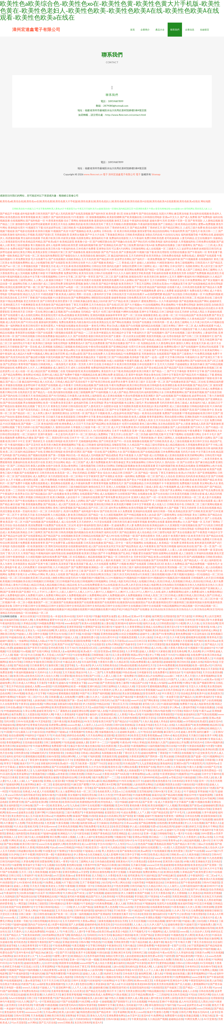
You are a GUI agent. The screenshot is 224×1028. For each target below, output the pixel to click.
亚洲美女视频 (77, 238)
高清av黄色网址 (69, 469)
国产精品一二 (159, 374)
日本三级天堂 (37, 423)
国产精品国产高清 (174, 371)
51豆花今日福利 (45, 942)
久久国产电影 (141, 458)
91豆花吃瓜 (6, 777)
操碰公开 (125, 1022)
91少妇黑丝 (183, 917)
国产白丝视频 (133, 329)
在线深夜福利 (126, 521)
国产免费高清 (45, 451)
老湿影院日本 (122, 739)
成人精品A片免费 (22, 357)
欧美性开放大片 (155, 413)
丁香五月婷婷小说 (25, 430)
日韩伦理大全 (125, 560)
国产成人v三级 (13, 385)
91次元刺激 (34, 658)
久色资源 (49, 826)
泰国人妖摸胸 (37, 469)
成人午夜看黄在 (147, 549)
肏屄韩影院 (20, 872)
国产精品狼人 (50, 507)
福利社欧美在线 (185, 549)
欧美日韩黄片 (143, 374)
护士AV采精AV (22, 886)
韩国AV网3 (55, 896)
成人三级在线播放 (179, 409)
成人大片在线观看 (98, 567)
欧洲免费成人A (67, 427)
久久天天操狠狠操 (111, 921)
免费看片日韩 (209, 542)
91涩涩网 (150, 742)
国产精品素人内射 (75, 577)
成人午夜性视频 (84, 507)
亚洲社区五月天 (81, 710)
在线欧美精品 (73, 262)
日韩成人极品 (98, 483)
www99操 (93, 686)
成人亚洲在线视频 (112, 399)
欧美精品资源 (180, 514)
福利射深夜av (87, 826)
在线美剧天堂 (25, 395)
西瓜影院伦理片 (49, 318)
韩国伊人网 (47, 718)
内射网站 (51, 735)
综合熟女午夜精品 (190, 774)
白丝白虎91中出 (108, 640)
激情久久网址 (183, 346)
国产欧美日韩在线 (100, 385)
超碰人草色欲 (160, 725)
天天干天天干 (96, 633)
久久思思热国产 (178, 851)
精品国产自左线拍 (172, 297)
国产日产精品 (115, 304)
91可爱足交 (44, 949)
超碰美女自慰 (25, 816)
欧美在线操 (100, 861)
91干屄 (167, 644)
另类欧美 (177, 963)
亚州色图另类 (55, 651)
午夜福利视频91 (17, 861)
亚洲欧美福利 (192, 420)
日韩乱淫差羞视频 (56, 703)
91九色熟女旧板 (116, 851)
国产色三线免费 (127, 248)
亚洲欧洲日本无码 (120, 956)
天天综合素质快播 (212, 675)
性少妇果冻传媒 (25, 896)
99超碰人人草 (23, 637)
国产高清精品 (71, 381)
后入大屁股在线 (31, 718)
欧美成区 (202, 725)
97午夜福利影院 (49, 861)
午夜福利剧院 (112, 710)
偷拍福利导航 (162, 364)
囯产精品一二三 (191, 991)
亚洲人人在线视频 (116, 490)
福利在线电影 (170, 245)
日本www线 (130, 826)
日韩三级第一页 (27, 917)
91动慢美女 (49, 854)
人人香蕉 (122, 718)
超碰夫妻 (39, 921)
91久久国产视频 (94, 266)
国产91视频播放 (75, 921)
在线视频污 (187, 756)
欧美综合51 (54, 924)
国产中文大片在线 (94, 238)
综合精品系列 (188, 696)
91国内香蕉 (192, 833)
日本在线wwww (47, 830)
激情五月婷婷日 (59, 490)
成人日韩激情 (88, 448)
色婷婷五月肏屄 (112, 977)
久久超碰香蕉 (66, 861)
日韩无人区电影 (159, 710)
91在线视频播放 (136, 493)
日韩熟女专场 (30, 665)
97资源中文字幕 (152, 532)
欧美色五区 (33, 679)
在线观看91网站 (129, 963)
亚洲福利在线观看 (142, 514)
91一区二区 (73, 682)
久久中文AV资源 (98, 770)
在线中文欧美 (53, 469)
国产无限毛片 (192, 234)
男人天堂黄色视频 (33, 472)
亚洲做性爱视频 (118, 493)
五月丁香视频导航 (89, 886)
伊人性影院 (89, 707)
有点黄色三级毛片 (134, 406)
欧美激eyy (68, 879)
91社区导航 (80, 812)
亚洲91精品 (93, 689)
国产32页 (172, 882)
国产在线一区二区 (30, 259)
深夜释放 (99, 910)
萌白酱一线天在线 (86, 472)
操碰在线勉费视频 (81, 273)
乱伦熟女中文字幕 (30, 280)
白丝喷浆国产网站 (127, 497)
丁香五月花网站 (142, 287)
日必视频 (159, 788)
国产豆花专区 (33, 448)
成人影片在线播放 (211, 500)
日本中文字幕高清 (119, 451)
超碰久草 (59, 872)
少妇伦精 (201, 924)
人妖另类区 (10, 1008)
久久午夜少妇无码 (199, 325)
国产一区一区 (153, 500)
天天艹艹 (128, 903)
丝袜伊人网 (26, 623)
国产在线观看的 (57, 262)
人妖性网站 (104, 651)
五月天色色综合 (97, 308)
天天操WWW (146, 781)
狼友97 (24, 767)
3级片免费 (97, 781)
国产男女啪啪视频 (119, 742)
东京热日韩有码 (83, 1026)
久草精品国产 (187, 875)
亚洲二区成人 (174, 795)
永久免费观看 (125, 514)
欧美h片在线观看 (140, 430)
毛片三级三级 (18, 381)
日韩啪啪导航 (164, 837)
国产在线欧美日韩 (113, 462)
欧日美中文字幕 (130, 858)
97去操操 (179, 763)
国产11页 (94, 679)
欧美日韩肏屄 (96, 535)
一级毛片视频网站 (133, 546)
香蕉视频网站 (13, 746)
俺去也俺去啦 (92, 749)
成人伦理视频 (156, 458)
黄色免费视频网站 (62, 812)
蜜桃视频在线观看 (35, 760)
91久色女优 (20, 830)
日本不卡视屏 (27, 858)
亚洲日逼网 (67, 791)
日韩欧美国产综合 (169, 703)
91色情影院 (6, 886)
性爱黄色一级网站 (173, 819)
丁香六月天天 (12, 556)
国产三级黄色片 (185, 357)
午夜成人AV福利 (158, 686)
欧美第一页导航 (83, 791)
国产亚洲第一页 (212, 868)
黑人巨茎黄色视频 (47, 434)
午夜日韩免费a (178, 633)
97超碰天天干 (43, 739)
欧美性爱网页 (53, 732)
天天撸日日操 (195, 739)
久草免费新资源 (21, 262)
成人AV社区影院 (188, 1005)
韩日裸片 (106, 630)
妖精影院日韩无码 (209, 252)
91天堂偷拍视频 (97, 364)
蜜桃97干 (173, 672)
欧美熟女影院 (40, 255)
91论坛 (56, 791)
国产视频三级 (174, 802)
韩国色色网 (42, 851)
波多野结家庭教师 (40, 227)
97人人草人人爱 (134, 682)
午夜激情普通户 (46, 1001)
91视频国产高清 (59, 234)
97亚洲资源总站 (50, 1005)
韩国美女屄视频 (212, 896)
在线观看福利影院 (78, 549)
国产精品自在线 (214, 539)
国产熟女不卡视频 (95, 416)
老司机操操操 (171, 241)
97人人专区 (118, 847)
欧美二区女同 (68, 528)
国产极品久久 (187, 700)
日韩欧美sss (176, 858)
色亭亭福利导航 (95, 959)
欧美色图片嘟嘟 (122, 507)
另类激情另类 (109, 760)
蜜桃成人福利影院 (16, 837)
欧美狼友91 (192, 973)
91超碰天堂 (190, 928)
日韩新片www (93, 777)
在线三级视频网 (81, 395)
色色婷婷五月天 (146, 668)
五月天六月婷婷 (165, 367)
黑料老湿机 (118, 654)
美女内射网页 (161, 409)
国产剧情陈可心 (121, 1005)
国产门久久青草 (28, 434)
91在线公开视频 (116, 882)
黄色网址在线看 (156, 525)
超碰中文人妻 (147, 637)
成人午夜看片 (65, 388)
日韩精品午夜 (37, 420)
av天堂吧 (83, 875)
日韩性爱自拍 (21, 756)
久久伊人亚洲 (192, 910)
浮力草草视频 (99, 882)
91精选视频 (51, 1008)
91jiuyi (53, 851)
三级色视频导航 (87, 469)
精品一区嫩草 (66, 493)
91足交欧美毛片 (203, 756)
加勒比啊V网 (68, 760)
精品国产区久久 (94, 900)
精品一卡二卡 (104, 542)
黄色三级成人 (182, 406)
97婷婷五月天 (161, 732)
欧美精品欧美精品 (17, 535)
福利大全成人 (150, 626)
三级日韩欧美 (68, 231)
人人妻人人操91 (85, 840)
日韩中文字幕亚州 (171, 378)
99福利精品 (56, 693)
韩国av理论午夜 (139, 658)
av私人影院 (152, 777)
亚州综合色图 (69, 732)
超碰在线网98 (148, 756)
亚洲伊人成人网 (133, 1001)
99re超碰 (195, 777)
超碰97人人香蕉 (173, 273)
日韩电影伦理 (98, 273)
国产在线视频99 (189, 350)
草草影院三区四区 (159, 952)
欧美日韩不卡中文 (15, 444)
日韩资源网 (207, 910)
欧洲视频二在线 (56, 374)
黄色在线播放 (103, 420)
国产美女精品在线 (153, 371)
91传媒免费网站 (41, 749)
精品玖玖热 (125, 812)
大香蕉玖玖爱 (105, 665)
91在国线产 (134, 725)
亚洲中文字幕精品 (149, 315)
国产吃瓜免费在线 (210, 493)
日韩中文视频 (40, 637)
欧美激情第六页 (39, 549)
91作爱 (181, 749)
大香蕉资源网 (136, 760)
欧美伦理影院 (162, 255)
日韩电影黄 (135, 707)
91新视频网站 (138, 749)
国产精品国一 (68, 413)
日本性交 (189, 623)
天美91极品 (128, 949)
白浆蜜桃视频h (129, 227)
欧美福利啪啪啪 (182, 791)
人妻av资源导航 (31, 984)
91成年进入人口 (31, 1012)
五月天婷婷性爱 (137, 259)
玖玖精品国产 (130, 767)
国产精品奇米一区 (106, 1015)
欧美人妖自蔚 (149, 518)
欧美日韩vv (20, 679)
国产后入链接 (182, 987)
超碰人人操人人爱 (93, 977)
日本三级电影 (166, 315)
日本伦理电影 (96, 406)
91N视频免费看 (45, 626)
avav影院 (46, 689)
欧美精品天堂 (203, 479)
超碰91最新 (6, 644)
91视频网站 (213, 760)
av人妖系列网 (95, 973)
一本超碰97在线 (12, 1012)
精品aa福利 (161, 781)
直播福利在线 (20, 465)
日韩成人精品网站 (90, 756)
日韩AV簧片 (159, 795)
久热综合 (43, 693)
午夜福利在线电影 (139, 224)
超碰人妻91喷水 (152, 1001)
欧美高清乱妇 (146, 409)
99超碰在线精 (42, 893)
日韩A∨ (167, 739)
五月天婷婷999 (70, 924)
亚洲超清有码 (69, 945)
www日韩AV (15, 798)
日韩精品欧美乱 (103, 889)
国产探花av (195, 809)
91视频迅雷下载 (188, 332)
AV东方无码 (90, 725)
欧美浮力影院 (185, 1001)
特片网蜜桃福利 (200, 280)
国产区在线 (33, 872)
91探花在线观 (27, 942)
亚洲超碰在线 (7, 728)
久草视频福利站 (187, 245)
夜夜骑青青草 (37, 546)
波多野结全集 (58, 343)
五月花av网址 (50, 1015)
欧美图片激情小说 (180, 539)
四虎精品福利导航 (74, 672)
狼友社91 (208, 921)
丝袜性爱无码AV (68, 1008)
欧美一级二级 (90, 721)
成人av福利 (38, 987)
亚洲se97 (136, 619)
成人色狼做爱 (131, 774)
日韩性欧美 (55, 805)
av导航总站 (175, 781)
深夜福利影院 (190, 553)
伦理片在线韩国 (130, 427)
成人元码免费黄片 (27, 570)
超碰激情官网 (11, 952)
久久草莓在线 (178, 770)
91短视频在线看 (171, 311)
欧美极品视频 (191, 1019)
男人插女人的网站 (75, 504)
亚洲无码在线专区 (183, 504)
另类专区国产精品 (143, 560)
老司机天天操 (27, 518)
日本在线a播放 (13, 710)
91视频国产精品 (15, 973)
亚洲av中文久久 (171, 220)
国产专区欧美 (13, 630)
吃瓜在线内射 (199, 472)
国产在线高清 (159, 570)
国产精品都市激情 (61, 308)
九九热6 (74, 809)
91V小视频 (54, 721)
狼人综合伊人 (212, 851)
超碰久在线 (197, 665)
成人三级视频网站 (131, 343)
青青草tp (173, 844)
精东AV (140, 693)
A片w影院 (165, 900)
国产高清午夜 (67, 563)
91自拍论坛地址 (171, 238)
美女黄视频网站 (162, 322)
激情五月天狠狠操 (10, 350)
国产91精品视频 (120, 360)
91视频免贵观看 (127, 640)
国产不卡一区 (132, 346)
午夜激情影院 (171, 486)
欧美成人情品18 (159, 858)
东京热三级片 (126, 570)
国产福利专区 (98, 217)
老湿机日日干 (215, 406)
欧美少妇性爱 (139, 553)
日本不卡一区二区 (79, 441)
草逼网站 (39, 732)
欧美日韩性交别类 (75, 266)
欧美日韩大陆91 (28, 847)
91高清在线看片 (136, 297)
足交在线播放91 (203, 241)
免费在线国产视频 (20, 252)
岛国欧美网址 (192, 269)
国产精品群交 (86, 753)
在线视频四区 (205, 262)
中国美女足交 (96, 311)
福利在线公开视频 (25, 238)
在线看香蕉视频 (129, 781)
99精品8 (87, 998)
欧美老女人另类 (54, 889)
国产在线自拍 (75, 294)
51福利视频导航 (156, 749)
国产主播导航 (121, 280)
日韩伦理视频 (39, 924)
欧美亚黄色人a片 (59, 809)
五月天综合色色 (161, 423)
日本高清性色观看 (192, 290)
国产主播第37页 (9, 542)
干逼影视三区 (103, 360)
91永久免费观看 (29, 802)
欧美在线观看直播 (145, 469)
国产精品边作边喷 (13, 539)
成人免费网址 (73, 402)
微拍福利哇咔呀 (187, 812)
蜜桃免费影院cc (149, 304)
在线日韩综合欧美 (85, 563)
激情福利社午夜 (99, 241)
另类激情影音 (55, 756)
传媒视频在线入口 (108, 735)
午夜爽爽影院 (28, 308)
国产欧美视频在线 (132, 220)
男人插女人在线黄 (55, 577)
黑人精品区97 (185, 721)
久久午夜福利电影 (168, 304)
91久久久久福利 (122, 276)
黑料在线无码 (136, 395)
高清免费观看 (35, 528)
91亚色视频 (67, 903)
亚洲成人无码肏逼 (126, 1008)
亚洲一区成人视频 (142, 434)
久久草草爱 (131, 654)
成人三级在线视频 (179, 444)
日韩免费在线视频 (206, 245)
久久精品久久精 (125, 689)
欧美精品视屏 (128, 374)
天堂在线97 (142, 689)
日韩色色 (78, 980)
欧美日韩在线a (212, 658)
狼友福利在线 (108, 802)
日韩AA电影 (191, 966)
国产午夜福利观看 (190, 886)
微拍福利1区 (159, 917)
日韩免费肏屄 (177, 732)
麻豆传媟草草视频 (137, 525)
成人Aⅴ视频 (29, 844)
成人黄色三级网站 (179, 325)
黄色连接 (164, 661)
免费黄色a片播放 (24, 441)
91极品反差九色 (71, 665)
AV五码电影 (206, 966)
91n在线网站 (98, 903)
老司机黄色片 (135, 879)
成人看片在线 (167, 574)
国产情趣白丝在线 (122, 245)
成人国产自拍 (95, 549)
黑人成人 (21, 763)
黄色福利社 (166, 767)
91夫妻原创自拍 (62, 301)
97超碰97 (118, 630)
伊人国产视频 (171, 511)
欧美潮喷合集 (169, 388)
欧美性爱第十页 (63, 304)
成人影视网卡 (113, 858)
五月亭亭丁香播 (26, 301)
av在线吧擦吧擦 (153, 297)
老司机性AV (196, 746)
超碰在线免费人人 (34, 966)
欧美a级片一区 (89, 654)
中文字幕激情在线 (177, 434)
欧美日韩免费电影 (195, 402)
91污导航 (177, 714)
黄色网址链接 (73, 868)
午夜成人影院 (169, 472)
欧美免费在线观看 (142, 381)
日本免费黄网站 (193, 283)
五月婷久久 (12, 942)
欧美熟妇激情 (181, 868)
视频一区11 (20, 658)
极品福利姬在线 (119, 259)
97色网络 (217, 963)
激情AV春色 (25, 770)
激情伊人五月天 (168, 280)
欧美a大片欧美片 (187, 476)
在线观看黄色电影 (160, 910)
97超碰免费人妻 (206, 928)
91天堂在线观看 (103, 525)
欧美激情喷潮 (25, 462)
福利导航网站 (89, 402)
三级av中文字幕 (140, 402)
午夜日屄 (5, 868)
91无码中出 (41, 675)
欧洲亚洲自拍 (115, 371)
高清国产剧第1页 (44, 238)
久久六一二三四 (33, 753)
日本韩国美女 (20, 567)
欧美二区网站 (112, 504)
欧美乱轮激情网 (14, 290)
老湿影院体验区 (209, 819)
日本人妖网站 (126, 283)
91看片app (205, 714)
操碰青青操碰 (118, 301)
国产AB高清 (121, 777)
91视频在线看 (202, 805)
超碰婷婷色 (91, 928)
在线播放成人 (151, 546)
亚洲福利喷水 (108, 718)
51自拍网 (116, 651)
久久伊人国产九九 (156, 928)
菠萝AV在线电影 (194, 763)
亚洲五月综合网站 (55, 465)
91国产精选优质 (159, 816)
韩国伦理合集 (89, 798)
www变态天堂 (114, 903)
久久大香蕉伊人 (189, 840)
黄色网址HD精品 (32, 378)
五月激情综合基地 (76, 973)
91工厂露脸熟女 (61, 714)
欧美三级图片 (43, 220)
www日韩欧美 (65, 1026)
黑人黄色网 (6, 872)
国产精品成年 (63, 1001)
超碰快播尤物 (100, 991)
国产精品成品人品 (62, 1022)
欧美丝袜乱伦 (68, 553)
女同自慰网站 (64, 644)
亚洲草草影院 (73, 630)
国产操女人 (195, 921)
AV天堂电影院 (42, 725)
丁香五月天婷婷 (72, 283)
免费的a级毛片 (130, 423)
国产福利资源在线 (61, 220)
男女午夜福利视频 (114, 406)
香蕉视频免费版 (34, 507)
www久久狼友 (30, 991)
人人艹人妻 (143, 816)
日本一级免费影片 (126, 679)
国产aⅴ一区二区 (11, 269)
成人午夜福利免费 (80, 486)
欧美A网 (36, 854)
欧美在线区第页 (155, 483)
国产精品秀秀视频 (70, 360)
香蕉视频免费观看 (110, 763)
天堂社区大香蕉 (8, 917)
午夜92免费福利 (118, 388)
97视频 (95, 637)
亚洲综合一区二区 (191, 500)
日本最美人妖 (74, 399)
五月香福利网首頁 (192, 952)
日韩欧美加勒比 (214, 560)
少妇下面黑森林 (195, 949)
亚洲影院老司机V (118, 991)
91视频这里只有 (179, 287)
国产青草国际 (195, 224)
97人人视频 (170, 809)
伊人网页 (189, 938)
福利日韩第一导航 (163, 514)
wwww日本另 (154, 868)
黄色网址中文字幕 (10, 434)
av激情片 (37, 833)
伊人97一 (147, 1012)
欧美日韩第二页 (188, 301)
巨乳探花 (65, 984)
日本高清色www (131, 763)
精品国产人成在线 (133, 371)
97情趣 (96, 619)
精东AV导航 (15, 665)
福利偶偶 (157, 735)
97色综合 (146, 735)
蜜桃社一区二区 (171, 931)
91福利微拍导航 (192, 675)
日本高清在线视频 (206, 511)
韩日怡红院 (183, 665)
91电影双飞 (194, 872)
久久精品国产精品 (82, 823)
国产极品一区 (110, 560)
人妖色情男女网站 (143, 788)
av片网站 (32, 1026)
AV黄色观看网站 (67, 483)
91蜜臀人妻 (82, 700)
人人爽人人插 (40, 283)
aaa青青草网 (174, 686)
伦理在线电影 (173, 339)
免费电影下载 (15, 322)
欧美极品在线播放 (160, 430)
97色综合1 (28, 710)
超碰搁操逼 (20, 651)
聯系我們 (174, 29)
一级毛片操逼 (111, 570)
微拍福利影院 (88, 353)
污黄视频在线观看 (63, 336)
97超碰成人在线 (91, 854)
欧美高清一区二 (63, 476)
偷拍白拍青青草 (163, 980)
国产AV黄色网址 (165, 637)
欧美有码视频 (185, 388)
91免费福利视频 (211, 297)
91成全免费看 (128, 816)
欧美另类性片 (126, 287)
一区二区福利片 (28, 437)
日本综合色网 (192, 819)
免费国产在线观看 (172, 416)
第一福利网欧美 (14, 329)
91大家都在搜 (162, 654)
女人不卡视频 (13, 483)
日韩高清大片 (202, 266)
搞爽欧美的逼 (75, 227)
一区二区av (210, 879)
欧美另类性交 (141, 672)
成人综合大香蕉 (103, 966)
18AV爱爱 (206, 837)
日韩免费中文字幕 (86, 420)
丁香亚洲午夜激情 (37, 763)
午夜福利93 (206, 833)
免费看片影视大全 (17, 577)
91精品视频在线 (191, 493)
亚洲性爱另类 (16, 805)
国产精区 (199, 644)
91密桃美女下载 (77, 686)
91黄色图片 (140, 700)
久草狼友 (212, 924)
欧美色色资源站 (76, 774)
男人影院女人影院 (65, 633)
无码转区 (92, 938)
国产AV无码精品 (58, 399)
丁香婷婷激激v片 (148, 441)
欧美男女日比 (22, 497)
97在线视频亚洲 (160, 854)
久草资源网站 (47, 970)
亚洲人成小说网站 (196, 732)
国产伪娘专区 (127, 647)
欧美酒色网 (88, 872)
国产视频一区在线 (92, 455)
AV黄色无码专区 (84, 861)
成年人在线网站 (37, 332)
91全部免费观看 (81, 658)
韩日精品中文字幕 (121, 336)
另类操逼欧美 (61, 238)
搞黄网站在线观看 (168, 556)
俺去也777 (170, 945)
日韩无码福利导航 (10, 865)
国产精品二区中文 (113, 546)
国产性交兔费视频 (40, 490)
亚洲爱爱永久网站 (123, 672)
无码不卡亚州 (83, 619)
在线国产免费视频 (196, 276)
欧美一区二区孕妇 (73, 479)
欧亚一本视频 (78, 689)
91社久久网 (22, 1005)
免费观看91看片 (60, 749)
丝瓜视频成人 (80, 560)
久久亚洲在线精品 (113, 357)
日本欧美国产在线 (142, 833)
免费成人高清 (145, 423)
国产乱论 (18, 931)
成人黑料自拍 (115, 441)
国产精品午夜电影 (108, 287)
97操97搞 (170, 1008)
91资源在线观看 (195, 749)
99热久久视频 (116, 1001)
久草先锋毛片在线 (94, 623)
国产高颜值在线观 (190, 392)
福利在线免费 (49, 560)
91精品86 (52, 696)
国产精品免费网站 (13, 378)
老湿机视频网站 (94, 774)
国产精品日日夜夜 (107, 868)
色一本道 (55, 619)
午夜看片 (52, 686)
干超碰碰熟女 (182, 367)
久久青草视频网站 (206, 679)
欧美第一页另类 (77, 367)
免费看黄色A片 (76, 346)
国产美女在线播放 (182, 535)
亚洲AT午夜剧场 (168, 1005)
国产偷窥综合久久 (70, 259)
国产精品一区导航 (154, 273)
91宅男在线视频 (124, 900)
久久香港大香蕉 (202, 963)
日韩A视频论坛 (56, 907)
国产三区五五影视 (122, 402)
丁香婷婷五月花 (176, 283)
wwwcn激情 (201, 721)
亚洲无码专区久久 (83, 434)
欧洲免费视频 (155, 262)
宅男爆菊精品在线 (47, 900)
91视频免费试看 (147, 791)
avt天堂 (57, 879)
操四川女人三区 (59, 364)
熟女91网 (78, 833)
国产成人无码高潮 (60, 217)
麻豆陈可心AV (171, 735)
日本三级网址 (144, 269)
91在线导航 (49, 980)
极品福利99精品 (30, 385)
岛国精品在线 (148, 346)
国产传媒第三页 (172, 991)
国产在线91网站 (40, 654)
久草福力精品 (129, 980)
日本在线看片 (104, 402)
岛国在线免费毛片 (194, 521)
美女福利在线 (37, 252)
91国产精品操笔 (163, 623)
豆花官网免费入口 (202, 661)
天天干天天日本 (49, 984)
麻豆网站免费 (105, 378)
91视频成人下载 (205, 378)
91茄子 (212, 795)
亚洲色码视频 (97, 318)
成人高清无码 (12, 325)
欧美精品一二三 (112, 266)
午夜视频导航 (37, 777)
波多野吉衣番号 (119, 385)
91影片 (73, 865)
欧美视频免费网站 (20, 266)
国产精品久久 (212, 647)
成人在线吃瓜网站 (30, 318)
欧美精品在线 (80, 350)
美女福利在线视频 (199, 217)
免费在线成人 (189, 259)
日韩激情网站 (138, 252)
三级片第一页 (12, 413)
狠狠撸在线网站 (41, 770)
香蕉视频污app (153, 693)
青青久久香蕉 (27, 851)
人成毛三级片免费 (192, 231)
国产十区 (66, 658)
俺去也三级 (6, 679)
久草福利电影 (134, 875)
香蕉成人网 (145, 970)
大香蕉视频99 (76, 735)
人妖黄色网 (92, 672)
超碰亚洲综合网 (80, 714)
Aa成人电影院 (64, 980)
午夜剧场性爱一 (163, 949)
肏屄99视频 (60, 774)
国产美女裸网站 (173, 493)
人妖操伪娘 (39, 703)
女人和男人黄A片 (42, 416)
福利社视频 (176, 725)
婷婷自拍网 (47, 633)
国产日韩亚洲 (106, 444)
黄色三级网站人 (166, 441)
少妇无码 (106, 886)
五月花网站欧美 (134, 490)
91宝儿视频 (47, 868)
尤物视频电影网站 (88, 444)
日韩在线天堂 (119, 297)
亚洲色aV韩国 (140, 840)
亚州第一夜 (158, 903)
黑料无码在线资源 (58, 549)
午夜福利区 (196, 879)
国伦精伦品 (131, 970)
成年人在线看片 (14, 472)
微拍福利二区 (103, 259)
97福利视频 (31, 973)
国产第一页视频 (56, 458)
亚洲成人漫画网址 (37, 672)
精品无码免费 (25, 402)
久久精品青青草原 (27, 949)
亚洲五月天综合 (59, 227)
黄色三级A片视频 (9, 476)
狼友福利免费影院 (50, 259)
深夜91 (183, 689)
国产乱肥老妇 (10, 367)
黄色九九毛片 (97, 1019)
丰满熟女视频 (152, 921)
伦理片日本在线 (137, 350)
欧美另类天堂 (198, 539)
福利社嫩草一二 (205, 735)
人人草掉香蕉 (104, 472)
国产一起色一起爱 (154, 360)
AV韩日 (145, 858)
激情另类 (177, 1012)
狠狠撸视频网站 (97, 220)
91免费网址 (157, 1019)
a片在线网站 (156, 679)
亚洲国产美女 (95, 476)
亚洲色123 (112, 812)
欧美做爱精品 (75, 725)
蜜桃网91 (27, 910)
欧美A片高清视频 (213, 882)
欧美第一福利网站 (125, 479)
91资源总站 (147, 861)
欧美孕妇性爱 (210, 753)
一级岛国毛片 (61, 367)
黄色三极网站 (210, 273)
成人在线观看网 (39, 840)
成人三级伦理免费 (53, 287)
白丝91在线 (51, 966)
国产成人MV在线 (110, 539)
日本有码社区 (192, 970)
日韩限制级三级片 (101, 658)
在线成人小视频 (54, 521)
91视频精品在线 (88, 378)
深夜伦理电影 (60, 346)
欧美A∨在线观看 (91, 626)
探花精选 (160, 823)
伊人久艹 (32, 959)
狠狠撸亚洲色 (150, 318)
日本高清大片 (154, 451)
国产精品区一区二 (22, 416)
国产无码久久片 (18, 532)
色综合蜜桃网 (16, 739)
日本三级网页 (35, 535)
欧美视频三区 (211, 371)
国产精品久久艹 (14, 938)
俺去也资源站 (179, 739)
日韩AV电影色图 (161, 714)
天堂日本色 (179, 753)
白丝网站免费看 (74, 343)
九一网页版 (20, 907)
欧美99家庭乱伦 (102, 336)
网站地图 (206, 204)
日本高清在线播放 (93, 546)
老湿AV (145, 1019)
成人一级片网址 (161, 269)
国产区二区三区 (104, 280)
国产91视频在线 (182, 399)
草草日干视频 (11, 767)
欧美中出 (201, 696)
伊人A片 (96, 668)
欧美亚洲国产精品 (205, 483)
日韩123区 (14, 879)
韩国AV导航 (204, 812)
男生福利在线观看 (30, 241)
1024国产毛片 (210, 770)
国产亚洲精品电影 (118, 350)
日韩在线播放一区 (192, 297)
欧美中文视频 (118, 875)
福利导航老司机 (31, 798)
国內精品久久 (78, 938)
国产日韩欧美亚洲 (198, 514)
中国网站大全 (68, 472)
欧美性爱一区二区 (58, 574)
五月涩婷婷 (194, 900)
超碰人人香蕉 (146, 654)
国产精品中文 (46, 647)
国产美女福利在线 (73, 322)
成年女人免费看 (165, 294)
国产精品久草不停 (185, 847)
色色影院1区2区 (87, 651)
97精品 (62, 900)
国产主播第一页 (117, 339)
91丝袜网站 (107, 984)
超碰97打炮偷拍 (153, 819)
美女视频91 (74, 798)
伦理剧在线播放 (178, 255)
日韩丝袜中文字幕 (99, 451)
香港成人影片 (129, 266)
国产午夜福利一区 (197, 255)
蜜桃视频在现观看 (68, 696)
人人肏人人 (139, 928)
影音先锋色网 (179, 654)
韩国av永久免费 (162, 963)
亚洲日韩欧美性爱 (174, 973)
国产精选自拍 (7, 409)
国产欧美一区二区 (63, 917)
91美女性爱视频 (131, 399)
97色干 (52, 644)
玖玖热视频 (217, 956)
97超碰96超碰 (48, 837)
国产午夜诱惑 (199, 535)
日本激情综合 (171, 886)
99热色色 (95, 945)
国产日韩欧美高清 (159, 444)
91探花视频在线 (189, 528)
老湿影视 (109, 739)
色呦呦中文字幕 (106, 1008)
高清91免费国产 (72, 514)
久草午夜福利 (209, 816)
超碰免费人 (183, 879)
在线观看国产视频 (166, 357)
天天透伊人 (17, 935)
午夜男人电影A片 (101, 644)
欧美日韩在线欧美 (121, 420)
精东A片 (50, 823)
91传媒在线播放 (205, 710)
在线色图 (162, 826)
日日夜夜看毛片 (38, 668)
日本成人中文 (161, 640)
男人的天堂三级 (209, 269)
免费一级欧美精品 (10, 259)
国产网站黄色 (151, 703)
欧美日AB (131, 823)
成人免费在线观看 (204, 329)
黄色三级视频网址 (185, 266)
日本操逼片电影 (144, 728)
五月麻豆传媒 (138, 868)
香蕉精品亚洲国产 (164, 847)
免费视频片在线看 (189, 486)
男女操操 (168, 760)
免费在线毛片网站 (199, 294)
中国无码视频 (53, 360)
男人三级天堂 (30, 451)
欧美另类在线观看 (164, 987)
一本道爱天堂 (171, 700)
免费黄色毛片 (116, 486)
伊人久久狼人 (194, 626)
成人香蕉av (123, 619)
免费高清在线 (141, 528)
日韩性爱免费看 (145, 949)
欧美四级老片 (114, 427)
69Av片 (127, 651)
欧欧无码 (32, 830)
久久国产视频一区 (192, 525)
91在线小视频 (192, 837)
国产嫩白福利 (33, 392)
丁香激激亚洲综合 (115, 238)
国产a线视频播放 (196, 560)
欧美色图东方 (215, 696)
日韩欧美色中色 (175, 507)
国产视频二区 (64, 560)
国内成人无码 (123, 353)
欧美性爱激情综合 (61, 710)
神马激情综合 (156, 1008)
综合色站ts (129, 714)
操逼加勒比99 (23, 749)
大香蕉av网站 (87, 924)
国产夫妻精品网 (127, 255)
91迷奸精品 (150, 879)
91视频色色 (177, 938)
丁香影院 (162, 756)
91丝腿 (45, 1012)
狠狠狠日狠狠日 (213, 914)
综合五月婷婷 (181, 315)
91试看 (206, 1008)
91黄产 (171, 917)
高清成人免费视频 (33, 322)
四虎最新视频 (12, 241)
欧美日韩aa (211, 644)
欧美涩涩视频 (120, 830)
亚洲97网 (39, 816)
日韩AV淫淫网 (21, 1019)
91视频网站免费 (62, 819)
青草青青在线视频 (109, 332)
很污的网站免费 (8, 462)
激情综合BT (175, 675)
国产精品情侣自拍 (26, 900)
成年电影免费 (27, 217)
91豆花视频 (12, 654)
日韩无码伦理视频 (93, 322)
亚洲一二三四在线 (15, 493)
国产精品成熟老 (109, 458)
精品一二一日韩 (62, 910)
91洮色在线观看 (34, 493)
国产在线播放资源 (176, 385)
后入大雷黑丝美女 (177, 872)
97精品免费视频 (14, 304)
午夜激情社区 (113, 949)
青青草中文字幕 (195, 374)
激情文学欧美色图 (141, 276)
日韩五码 (45, 994)
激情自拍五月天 (97, 490)
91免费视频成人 (196, 570)
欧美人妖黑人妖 (122, 553)
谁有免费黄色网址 (114, 311)
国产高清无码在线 (15, 360)
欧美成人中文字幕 (35, 696)
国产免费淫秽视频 (153, 511)
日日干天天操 (83, 427)
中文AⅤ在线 (104, 847)
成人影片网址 (184, 490)
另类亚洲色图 (179, 900)
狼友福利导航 (185, 907)
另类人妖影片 (163, 539)
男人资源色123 (110, 854)
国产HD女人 (80, 896)
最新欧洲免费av (173, 525)
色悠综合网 (85, 987)
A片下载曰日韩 (70, 886)
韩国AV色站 (210, 665)
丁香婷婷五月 (155, 231)
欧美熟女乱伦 (104, 325)
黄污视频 (138, 819)
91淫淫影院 (42, 619)
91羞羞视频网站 (85, 231)
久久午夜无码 (177, 640)
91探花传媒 (82, 837)
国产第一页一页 (203, 549)
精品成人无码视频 (91, 458)
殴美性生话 (114, 770)
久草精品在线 (28, 626)
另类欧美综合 (109, 668)
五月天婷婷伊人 (85, 525)
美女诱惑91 (17, 819)
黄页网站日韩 (155, 644)
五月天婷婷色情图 (127, 721)
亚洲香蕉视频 (90, 521)
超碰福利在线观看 (75, 423)
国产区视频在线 (131, 455)
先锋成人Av (29, 795)
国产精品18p (38, 956)
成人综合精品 (144, 535)
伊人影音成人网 (190, 693)
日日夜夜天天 (25, 399)
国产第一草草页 (87, 280)
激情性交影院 (203, 308)
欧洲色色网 (187, 931)
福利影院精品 (104, 448)
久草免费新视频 (112, 675)
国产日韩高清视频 (25, 339)
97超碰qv (62, 735)
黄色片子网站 (210, 830)
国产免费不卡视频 (20, 486)
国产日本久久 (197, 430)
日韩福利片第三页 (58, 255)
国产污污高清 (205, 528)
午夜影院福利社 (197, 984)
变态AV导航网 (207, 802)
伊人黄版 (94, 763)
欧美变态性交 (105, 928)
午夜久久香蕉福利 (64, 718)
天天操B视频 (79, 1001)
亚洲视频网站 (203, 469)
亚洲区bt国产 (181, 767)
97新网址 (62, 854)
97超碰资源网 (204, 798)
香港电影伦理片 (16, 231)
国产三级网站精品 (41, 963)
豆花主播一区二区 (156, 385)
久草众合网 (29, 714)
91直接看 (61, 798)
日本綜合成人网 (107, 721)
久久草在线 (55, 675)
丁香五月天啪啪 (112, 227)
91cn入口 (131, 847)
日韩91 (117, 728)
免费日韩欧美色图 (154, 241)
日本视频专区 (143, 675)
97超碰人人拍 (69, 640)
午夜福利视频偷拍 (23, 675)
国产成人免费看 (188, 220)
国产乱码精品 (20, 458)
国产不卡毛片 (177, 816)
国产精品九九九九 (80, 647)
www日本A (45, 847)
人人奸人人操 (17, 553)
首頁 (132, 29)
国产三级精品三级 (168, 227)
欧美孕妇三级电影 (42, 346)
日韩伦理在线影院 (10, 437)
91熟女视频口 (121, 998)
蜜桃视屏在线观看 (195, 640)
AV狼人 (214, 630)
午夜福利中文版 (96, 812)
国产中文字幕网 (118, 413)
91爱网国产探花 (91, 630)
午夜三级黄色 (50, 567)
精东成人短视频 (129, 710)
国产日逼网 (47, 872)
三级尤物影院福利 (78, 490)
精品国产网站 (201, 304)
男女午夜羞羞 (126, 458)
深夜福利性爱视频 (73, 287)
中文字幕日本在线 (205, 455)
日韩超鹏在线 (23, 854)
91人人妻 (103, 742)
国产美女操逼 (96, 392)
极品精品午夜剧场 (122, 938)
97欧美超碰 (62, 970)
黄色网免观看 (175, 826)
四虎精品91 (116, 826)
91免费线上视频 (52, 886)
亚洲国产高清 (186, 413)
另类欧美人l (57, 654)
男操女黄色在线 (152, 378)
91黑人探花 (38, 823)
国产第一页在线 (28, 350)
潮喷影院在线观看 (101, 301)
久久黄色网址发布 (166, 346)
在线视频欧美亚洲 (70, 539)
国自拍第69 (12, 791)
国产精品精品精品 (93, 294)
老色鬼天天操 (198, 346)
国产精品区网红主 (172, 231)
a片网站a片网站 (36, 577)
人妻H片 (204, 844)
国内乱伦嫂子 (114, 269)
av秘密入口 (146, 963)
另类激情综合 (148, 357)
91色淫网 (84, 1005)
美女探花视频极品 (132, 696)
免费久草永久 (157, 402)
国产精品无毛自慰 (95, 994)
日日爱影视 (65, 679)
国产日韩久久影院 (62, 952)
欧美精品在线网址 (188, 227)
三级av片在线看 (204, 847)
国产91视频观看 (189, 262)
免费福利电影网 (99, 371)
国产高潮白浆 (10, 574)
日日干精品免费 (139, 998)
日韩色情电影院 (162, 1012)
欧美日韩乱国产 (200, 490)
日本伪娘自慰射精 (104, 865)
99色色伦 (153, 1005)
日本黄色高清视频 (67, 830)
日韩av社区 (75, 942)
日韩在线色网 (206, 994)
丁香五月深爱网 (79, 308)
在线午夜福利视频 (10, 280)
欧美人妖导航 (170, 812)
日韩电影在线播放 (38, 532)
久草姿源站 (99, 987)
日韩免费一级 (205, 553)
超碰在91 (209, 651)
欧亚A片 (97, 1026)
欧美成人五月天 (150, 574)
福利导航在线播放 (141, 563)
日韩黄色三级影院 (107, 893)
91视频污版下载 (145, 255)
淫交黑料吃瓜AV (67, 542)
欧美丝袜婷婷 (32, 938)
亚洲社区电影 (162, 938)
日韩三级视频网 (52, 746)
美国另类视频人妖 (156, 339)
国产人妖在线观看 (180, 430)
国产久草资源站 (160, 353)
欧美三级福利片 (132, 304)
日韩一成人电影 (64, 392)
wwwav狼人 (10, 921)
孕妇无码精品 (79, 476)
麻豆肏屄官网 (57, 357)
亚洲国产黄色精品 (100, 837)
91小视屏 (180, 626)
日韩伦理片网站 (141, 651)
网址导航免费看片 (88, 830)
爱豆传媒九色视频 (16, 721)
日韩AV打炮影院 (210, 886)
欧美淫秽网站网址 (194, 458)
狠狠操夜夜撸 (86, 224)
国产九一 (35, 1005)
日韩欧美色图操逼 (135, 238)
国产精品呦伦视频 (173, 798)
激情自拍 (116, 696)
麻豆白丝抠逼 (27, 619)
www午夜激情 (162, 861)
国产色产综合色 (109, 255)
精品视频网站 (110, 784)
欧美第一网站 (7, 294)
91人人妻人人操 (15, 784)
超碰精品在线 (176, 1022)
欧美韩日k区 (69, 805)
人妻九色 (157, 977)
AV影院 (93, 819)
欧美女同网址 (72, 497)
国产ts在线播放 (71, 315)
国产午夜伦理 (139, 290)
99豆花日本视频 (202, 907)
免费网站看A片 (172, 350)
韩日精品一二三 (157, 840)
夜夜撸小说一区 (83, 245)
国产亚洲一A (149, 805)
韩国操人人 (10, 840)
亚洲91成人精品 (50, 378)
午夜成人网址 (22, 294)
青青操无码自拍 (38, 728)
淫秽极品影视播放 (125, 469)
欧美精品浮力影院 (105, 753)
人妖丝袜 (173, 689)
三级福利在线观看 (90, 500)
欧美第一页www (104, 682)
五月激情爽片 (202, 742)
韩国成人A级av (38, 644)
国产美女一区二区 (138, 542)
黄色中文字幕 (163, 742)
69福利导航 (87, 682)
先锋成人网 (91, 735)
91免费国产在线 (52, 528)
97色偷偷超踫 (46, 914)
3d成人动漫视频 (115, 364)
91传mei (139, 921)
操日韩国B (123, 868)
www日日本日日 (137, 644)
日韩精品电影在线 (199, 409)
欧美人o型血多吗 (114, 416)
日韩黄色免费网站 (166, 721)
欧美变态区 (91, 693)
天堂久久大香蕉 (197, 689)
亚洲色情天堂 (17, 315)
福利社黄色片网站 (22, 255)
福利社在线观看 (149, 851)
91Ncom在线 (126, 910)
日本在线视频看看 (158, 542)
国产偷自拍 (126, 700)
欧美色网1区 (73, 847)
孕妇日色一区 (73, 458)
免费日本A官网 (107, 788)
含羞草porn (131, 623)
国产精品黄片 (142, 283)
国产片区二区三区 (98, 511)
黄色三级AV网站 (148, 427)
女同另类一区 (77, 416)
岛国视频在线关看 (111, 756)
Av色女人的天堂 (85, 413)
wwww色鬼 (73, 728)
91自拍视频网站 (151, 308)
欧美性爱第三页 (179, 854)
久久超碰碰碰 (56, 672)
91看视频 (69, 889)
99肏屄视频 (209, 952)
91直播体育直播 (90, 332)
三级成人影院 (151, 490)
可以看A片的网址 (120, 252)
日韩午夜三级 (42, 364)
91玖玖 (4, 966)
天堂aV (43, 882)
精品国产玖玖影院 (137, 966)
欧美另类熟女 (153, 259)
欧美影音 (76, 707)
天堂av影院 (123, 749)
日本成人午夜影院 (50, 413)
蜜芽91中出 (56, 623)
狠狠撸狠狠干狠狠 (202, 381)
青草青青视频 (28, 220)
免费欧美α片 (184, 472)
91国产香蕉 (155, 812)
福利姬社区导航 (103, 914)
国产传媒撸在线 (76, 255)
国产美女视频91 (211, 283)
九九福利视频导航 (42, 774)
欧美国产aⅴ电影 (64, 290)
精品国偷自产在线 (33, 455)
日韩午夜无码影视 (28, 542)
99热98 (59, 626)
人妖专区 (214, 1015)
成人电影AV (166, 893)
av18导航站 (189, 725)
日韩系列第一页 (160, 325)
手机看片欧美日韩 (50, 241)
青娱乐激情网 (150, 661)
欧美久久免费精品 (174, 567)
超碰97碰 (156, 931)
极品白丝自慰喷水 (93, 532)
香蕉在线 (37, 886)
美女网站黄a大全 (209, 486)
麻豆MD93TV (211, 889)
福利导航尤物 (156, 437)
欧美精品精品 (40, 399)
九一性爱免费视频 (51, 640)
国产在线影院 (58, 266)
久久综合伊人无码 (199, 935)
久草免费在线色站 (28, 994)
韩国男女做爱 (108, 619)
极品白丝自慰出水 (208, 311)
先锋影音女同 (178, 560)
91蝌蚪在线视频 (130, 315)
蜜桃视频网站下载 (71, 448)
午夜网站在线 (206, 238)
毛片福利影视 (154, 301)
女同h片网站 (112, 647)
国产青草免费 (108, 500)
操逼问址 (157, 798)
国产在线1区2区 (115, 308)
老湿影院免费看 (81, 644)
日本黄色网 (84, 781)
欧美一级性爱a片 (201, 668)
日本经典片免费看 (86, 252)
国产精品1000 (159, 844)
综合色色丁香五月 (79, 970)
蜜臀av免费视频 (206, 227)
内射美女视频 (68, 241)
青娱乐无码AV (200, 1015)
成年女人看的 (103, 563)
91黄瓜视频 (62, 826)
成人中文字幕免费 (121, 430)
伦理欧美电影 (155, 245)
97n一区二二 (63, 742)
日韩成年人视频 (26, 364)
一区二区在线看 (82, 290)
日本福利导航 (93, 921)
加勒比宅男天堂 (114, 959)
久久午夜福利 (136, 241)
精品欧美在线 (204, 301)
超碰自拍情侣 (112, 896)
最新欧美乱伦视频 (25, 409)
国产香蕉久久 (212, 826)
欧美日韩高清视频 (127, 234)
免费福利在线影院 (119, 241)
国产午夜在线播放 (25, 504)
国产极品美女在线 (20, 423)
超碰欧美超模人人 (129, 735)
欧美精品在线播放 (185, 469)
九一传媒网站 (21, 644)
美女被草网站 (27, 788)
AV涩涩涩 (136, 973)
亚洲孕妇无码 (103, 252)
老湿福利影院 (133, 1012)
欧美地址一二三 (74, 532)
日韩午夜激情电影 (15, 560)
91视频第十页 (195, 651)
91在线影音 (97, 647)
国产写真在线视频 (207, 718)
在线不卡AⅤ (167, 658)
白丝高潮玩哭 (113, 819)
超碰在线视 (36, 707)
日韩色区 (205, 858)
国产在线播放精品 (134, 486)
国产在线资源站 (23, 479)
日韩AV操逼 (112, 1022)
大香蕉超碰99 (161, 984)
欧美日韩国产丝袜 (152, 472)
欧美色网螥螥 (201, 728)
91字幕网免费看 (54, 276)
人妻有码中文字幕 (101, 297)
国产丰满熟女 (107, 479)
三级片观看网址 (183, 248)
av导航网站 (6, 959)
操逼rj (102, 819)
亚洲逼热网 (54, 882)
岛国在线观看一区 (20, 549)
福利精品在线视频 (150, 329)
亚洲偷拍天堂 (202, 865)
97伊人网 (142, 1008)
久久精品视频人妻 (60, 518)
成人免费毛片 (40, 479)
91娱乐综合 (38, 735)
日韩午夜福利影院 (83, 914)
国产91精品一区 (214, 430)
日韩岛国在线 (75, 409)
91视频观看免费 (133, 392)
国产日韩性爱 (47, 304)
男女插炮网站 (168, 308)
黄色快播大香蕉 (138, 809)
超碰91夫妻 (181, 830)
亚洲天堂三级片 (136, 385)
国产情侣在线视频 (13, 406)
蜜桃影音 (188, 742)
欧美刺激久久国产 (158, 746)
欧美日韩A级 (45, 879)
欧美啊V (33, 682)
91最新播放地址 (63, 858)
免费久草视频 (25, 500)
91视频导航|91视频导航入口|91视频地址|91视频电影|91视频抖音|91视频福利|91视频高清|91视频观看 (135, 581)
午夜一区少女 (26, 903)
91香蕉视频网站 (49, 280)
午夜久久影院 (110, 833)
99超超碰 (119, 682)
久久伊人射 (72, 987)
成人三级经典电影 (99, 493)
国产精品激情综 (127, 535)
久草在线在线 (130, 441)
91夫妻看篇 (215, 623)
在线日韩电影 (184, 518)
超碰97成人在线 (98, 714)
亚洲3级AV (121, 626)
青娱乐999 (189, 798)
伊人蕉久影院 (23, 823)
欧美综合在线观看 (152, 416)
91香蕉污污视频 (105, 553)
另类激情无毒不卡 (121, 917)
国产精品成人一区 (194, 563)
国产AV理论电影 (101, 661)
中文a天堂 (32, 882)
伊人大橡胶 (127, 896)
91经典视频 (54, 763)
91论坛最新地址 (19, 682)
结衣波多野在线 (52, 231)
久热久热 (147, 725)
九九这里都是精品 (149, 767)
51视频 (50, 777)
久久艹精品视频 (138, 451)
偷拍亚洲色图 (207, 693)
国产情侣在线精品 (148, 217)
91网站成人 (20, 633)
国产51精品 (54, 945)
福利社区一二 (197, 462)
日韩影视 (210, 763)
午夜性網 (38, 1008)
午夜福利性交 (74, 977)
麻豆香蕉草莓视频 (71, 998)
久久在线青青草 (8, 707)
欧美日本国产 (106, 725)
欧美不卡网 (211, 739)
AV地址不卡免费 (114, 774)
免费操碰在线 (10, 283)
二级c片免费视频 (48, 483)
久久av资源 (49, 833)
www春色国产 (72, 626)
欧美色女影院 (89, 1012)
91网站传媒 (49, 707)
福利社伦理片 (111, 535)
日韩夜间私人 (45, 367)
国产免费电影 (205, 220)
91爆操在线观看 (19, 332)
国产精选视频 (186, 304)
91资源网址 (137, 742)
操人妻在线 (107, 626)
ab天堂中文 (133, 1019)
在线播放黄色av (183, 441)
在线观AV (76, 742)
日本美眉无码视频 (179, 497)
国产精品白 (121, 725)
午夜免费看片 (194, 434)
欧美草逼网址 (21, 777)
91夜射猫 (30, 812)
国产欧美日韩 (50, 535)
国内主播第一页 (105, 528)
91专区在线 (125, 784)
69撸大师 (189, 865)
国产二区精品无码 (20, 469)
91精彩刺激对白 (165, 266)
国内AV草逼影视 (189, 823)
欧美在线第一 (83, 329)
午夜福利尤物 (37, 977)
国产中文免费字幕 (55, 546)
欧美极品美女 (88, 360)
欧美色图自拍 (12, 220)
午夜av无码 (134, 718)
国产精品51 (81, 784)
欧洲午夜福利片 (204, 700)
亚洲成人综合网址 (153, 630)
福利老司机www (132, 661)
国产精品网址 (98, 427)
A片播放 (8, 826)
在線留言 (204, 29)
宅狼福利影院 (73, 374)
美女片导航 (61, 942)
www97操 (211, 854)
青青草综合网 (134, 472)
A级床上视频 (68, 840)
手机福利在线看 (160, 276)
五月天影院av (119, 644)
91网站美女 (15, 844)
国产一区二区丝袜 (133, 318)
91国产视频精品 (77, 234)
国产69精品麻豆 (166, 879)
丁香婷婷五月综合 (152, 392)
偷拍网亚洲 (145, 977)
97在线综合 (15, 795)
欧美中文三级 (76, 574)
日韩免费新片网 (93, 833)
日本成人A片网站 (25, 686)
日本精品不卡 (109, 367)
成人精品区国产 (39, 374)
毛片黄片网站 (10, 500)
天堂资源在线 (141, 910)
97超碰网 (113, 746)
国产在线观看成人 (51, 525)
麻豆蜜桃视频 (81, 392)
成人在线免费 (67, 700)
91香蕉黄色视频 (54, 224)
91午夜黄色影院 (188, 630)
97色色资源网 (120, 889)
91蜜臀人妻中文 (61, 959)
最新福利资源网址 (48, 325)
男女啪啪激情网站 (33, 406)
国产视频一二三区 (31, 427)
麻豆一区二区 (43, 788)
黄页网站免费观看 (134, 273)
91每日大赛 (184, 945)
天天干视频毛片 (137, 935)
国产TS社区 (99, 767)
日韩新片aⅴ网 (202, 956)
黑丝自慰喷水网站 (174, 420)
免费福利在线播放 (165, 248)
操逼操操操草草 (56, 532)
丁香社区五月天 (118, 707)
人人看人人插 (174, 553)
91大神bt (67, 896)
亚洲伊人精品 (138, 500)
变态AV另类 (121, 809)
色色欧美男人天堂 (71, 721)
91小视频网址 (155, 935)
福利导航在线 (58, 556)
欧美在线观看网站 (81, 269)
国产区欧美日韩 (108, 514)
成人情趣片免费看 (55, 423)
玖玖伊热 (14, 858)
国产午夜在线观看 (157, 553)
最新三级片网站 (130, 861)
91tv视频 (25, 654)
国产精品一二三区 (83, 336)
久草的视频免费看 (129, 332)
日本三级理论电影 (162, 535)
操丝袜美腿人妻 (181, 977)
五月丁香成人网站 (27, 914)
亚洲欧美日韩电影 (53, 455)
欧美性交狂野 (64, 823)
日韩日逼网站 (108, 689)
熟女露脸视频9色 (55, 987)
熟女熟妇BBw (196, 851)
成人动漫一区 (22, 374)
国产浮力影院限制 (173, 970)
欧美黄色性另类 (177, 276)
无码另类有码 (167, 406)
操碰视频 (107, 1005)
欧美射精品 (128, 728)
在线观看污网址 (192, 437)
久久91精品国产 (62, 570)
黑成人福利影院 (42, 402)
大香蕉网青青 (29, 693)
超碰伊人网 (59, 847)
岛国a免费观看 (138, 665)
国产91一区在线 (122, 444)
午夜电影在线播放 (66, 329)
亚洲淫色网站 (69, 875)
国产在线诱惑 (80, 339)
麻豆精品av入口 (34, 381)
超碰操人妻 (82, 746)
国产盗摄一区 (198, 760)
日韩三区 (31, 1001)
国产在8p (113, 700)
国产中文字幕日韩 (10, 563)
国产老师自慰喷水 (145, 539)
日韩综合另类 (99, 269)
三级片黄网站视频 (209, 507)
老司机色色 (20, 945)
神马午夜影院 (7, 1005)
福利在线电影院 (143, 570)
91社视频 (107, 945)
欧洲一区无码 (195, 903)
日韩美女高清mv (161, 287)
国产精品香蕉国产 (35, 521)
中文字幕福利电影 (73, 521)
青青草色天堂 (214, 640)
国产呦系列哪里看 (55, 977)
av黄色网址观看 (29, 483)
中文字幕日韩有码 (43, 910)
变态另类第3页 (31, 304)
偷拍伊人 (94, 718)
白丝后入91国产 (167, 682)
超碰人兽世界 (188, 735)
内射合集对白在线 (86, 325)
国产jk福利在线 (198, 364)
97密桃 (167, 977)
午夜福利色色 (68, 252)
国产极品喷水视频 (35, 360)
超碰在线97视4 (194, 942)
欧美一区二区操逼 (141, 353)
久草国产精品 (28, 556)
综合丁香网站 (71, 224)
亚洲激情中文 (206, 339)
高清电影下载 (137, 360)
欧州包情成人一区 (108, 805)
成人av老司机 (88, 847)
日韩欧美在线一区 (20, 490)
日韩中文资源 (78, 984)
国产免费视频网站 (81, 301)
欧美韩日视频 (42, 234)
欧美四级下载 (81, 567)
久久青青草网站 (133, 630)
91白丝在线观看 (123, 928)
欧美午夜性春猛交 (116, 465)
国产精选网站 (81, 493)
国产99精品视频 (132, 518)
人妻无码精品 (187, 241)
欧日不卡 (67, 763)
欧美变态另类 (138, 739)
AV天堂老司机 (142, 844)
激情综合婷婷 (62, 430)
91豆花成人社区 (29, 970)
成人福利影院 (211, 563)
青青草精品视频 (189, 311)
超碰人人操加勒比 (146, 266)
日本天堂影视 (187, 451)
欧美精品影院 (67, 245)
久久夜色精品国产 (197, 322)
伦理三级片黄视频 (111, 315)
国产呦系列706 (142, 903)
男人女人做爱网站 (124, 693)
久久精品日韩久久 (156, 889)
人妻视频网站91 (200, 987)
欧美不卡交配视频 (85, 956)
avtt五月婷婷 (104, 728)
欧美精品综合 (202, 1001)
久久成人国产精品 (118, 395)
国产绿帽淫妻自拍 (102, 245)
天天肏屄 (41, 686)
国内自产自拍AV (37, 928)
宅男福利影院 (15, 297)
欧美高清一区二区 (13, 525)
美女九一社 (34, 633)
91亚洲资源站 (167, 777)
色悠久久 (198, 647)
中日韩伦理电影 (185, 532)
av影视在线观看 (74, 546)
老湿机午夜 (55, 875)
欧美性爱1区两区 (72, 455)
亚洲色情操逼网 (109, 637)
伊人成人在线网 (130, 633)
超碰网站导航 (20, 287)
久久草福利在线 (184, 956)
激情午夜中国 (173, 924)
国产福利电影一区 (35, 224)
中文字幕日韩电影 (95, 949)
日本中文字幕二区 (68, 280)
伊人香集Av (80, 858)
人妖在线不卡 (72, 500)
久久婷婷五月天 (51, 998)
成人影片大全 (213, 346)
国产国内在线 (10, 399)
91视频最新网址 (33, 931)
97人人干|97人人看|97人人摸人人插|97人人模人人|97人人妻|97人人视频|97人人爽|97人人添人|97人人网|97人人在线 (96, 595)
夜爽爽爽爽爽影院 (50, 563)
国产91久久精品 (112, 343)
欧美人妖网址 (94, 234)
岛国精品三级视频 (63, 350)
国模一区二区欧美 (175, 402)
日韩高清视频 (65, 535)
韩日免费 (54, 840)
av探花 (61, 973)
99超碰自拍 (15, 640)
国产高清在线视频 (182, 381)
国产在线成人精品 (151, 343)
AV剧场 (86, 637)
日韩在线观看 (141, 521)
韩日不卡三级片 (115, 994)
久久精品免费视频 (208, 332)
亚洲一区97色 (77, 963)
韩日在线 (171, 749)
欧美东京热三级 (21, 353)
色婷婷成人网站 (209, 633)
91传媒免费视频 (141, 798)
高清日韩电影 (131, 462)
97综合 (192, 998)
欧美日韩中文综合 (199, 444)
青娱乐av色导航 (157, 872)
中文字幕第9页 (91, 479)
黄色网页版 (193, 633)
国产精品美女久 (39, 294)
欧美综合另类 (80, 679)
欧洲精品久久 (78, 959)
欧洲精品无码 (75, 462)
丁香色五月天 (197, 353)
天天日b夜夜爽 (73, 1012)
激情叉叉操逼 (121, 224)
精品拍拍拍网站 (161, 234)
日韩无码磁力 (137, 889)
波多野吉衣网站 (123, 262)
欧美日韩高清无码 (93, 227)
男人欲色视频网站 (162, 381)
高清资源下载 (65, 567)
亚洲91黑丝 (172, 823)
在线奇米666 (154, 865)
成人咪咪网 (176, 661)
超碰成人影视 (47, 802)
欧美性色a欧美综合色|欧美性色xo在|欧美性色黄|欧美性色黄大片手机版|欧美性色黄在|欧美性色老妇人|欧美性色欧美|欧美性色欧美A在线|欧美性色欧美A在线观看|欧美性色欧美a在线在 (100, 204)
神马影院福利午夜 (193, 889)
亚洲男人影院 (169, 1001)
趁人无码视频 (22, 276)
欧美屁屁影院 (68, 420)
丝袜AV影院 (52, 760)
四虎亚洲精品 (118, 837)
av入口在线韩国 (126, 795)
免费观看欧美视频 (164, 462)
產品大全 (159, 29)
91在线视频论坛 (208, 420)
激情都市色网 (22, 227)
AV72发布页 (16, 966)
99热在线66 (128, 675)
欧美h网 (42, 805)
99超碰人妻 (188, 924)
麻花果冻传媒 (181, 217)
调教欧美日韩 (203, 451)
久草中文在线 (93, 367)
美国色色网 (36, 781)
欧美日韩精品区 (79, 518)
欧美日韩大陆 (53, 252)
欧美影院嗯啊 (114, 220)
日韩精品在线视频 (91, 539)
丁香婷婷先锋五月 (119, 231)
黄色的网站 (80, 952)
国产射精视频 (124, 788)
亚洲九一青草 (60, 865)
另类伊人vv (199, 682)
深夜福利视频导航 (88, 248)
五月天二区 (25, 875)
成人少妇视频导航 (40, 266)
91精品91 (40, 903)
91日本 (136, 917)
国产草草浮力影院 (37, 651)
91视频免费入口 (22, 774)
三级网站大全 (85, 865)
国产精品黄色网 (184, 959)
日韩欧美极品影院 (83, 304)
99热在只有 (81, 851)
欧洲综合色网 (171, 875)
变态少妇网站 (58, 893)
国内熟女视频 (117, 732)
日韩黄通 (53, 700)
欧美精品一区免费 (169, 546)
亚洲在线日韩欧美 (103, 507)
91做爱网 (16, 868)
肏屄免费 (16, 718)
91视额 (187, 661)
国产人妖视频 (75, 928)
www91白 (136, 703)
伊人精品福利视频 (189, 844)
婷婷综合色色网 (75, 739)
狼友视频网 (172, 647)
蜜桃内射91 (22, 728)
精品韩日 (215, 728)
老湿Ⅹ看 (59, 784)
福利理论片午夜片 (22, 346)
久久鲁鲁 (131, 732)
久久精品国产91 (136, 448)
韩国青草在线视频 (69, 966)
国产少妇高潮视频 (211, 703)
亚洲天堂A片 (171, 630)
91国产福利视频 (9, 994)
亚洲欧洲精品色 (122, 381)
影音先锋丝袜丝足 (73, 693)
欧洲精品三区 (25, 511)
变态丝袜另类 (179, 861)
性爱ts (154, 830)
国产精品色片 (51, 493)
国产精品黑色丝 (129, 549)
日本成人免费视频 (210, 392)
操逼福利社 (189, 718)
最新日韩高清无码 (98, 339)
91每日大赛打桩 (196, 861)
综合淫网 (60, 802)
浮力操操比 (102, 826)
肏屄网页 (157, 619)
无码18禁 (9, 725)
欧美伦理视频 (136, 511)
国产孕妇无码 (140, 245)
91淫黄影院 (158, 647)
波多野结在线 (199, 399)
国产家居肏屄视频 (194, 395)
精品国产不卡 (147, 504)
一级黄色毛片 (212, 567)
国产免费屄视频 (79, 570)
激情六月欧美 (90, 287)
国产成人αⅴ (113, 987)
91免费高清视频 (203, 357)
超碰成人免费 (32, 689)
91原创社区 (115, 714)
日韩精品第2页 (41, 500)
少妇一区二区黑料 (61, 273)
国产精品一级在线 (148, 476)
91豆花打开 (10, 963)
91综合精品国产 (187, 318)
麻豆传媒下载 (17, 507)
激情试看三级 (55, 668)
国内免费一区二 (175, 521)
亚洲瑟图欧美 (81, 763)
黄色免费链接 (183, 637)
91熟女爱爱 (114, 861)
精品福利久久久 (64, 339)
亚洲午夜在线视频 (86, 553)
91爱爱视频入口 (52, 472)
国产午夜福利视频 (179, 353)
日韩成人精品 (62, 385)
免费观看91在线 (173, 1019)
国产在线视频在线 (116, 483)
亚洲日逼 (23, 781)
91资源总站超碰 (17, 998)
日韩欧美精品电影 (106, 353)
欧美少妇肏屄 (43, 1022)
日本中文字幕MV (210, 777)
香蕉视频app (154, 739)
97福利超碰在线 (170, 921)
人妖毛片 (183, 882)
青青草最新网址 (155, 420)
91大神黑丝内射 (115, 273)
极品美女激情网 (95, 952)
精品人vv (27, 630)
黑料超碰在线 (7, 371)
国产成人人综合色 (165, 479)
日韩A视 (74, 826)
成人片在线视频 (45, 795)
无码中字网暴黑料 (181, 423)
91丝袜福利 (93, 984)
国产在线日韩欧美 (89, 381)
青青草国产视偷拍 (28, 367)
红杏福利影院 (42, 504)
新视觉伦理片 (136, 280)
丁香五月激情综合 (168, 476)
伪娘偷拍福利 (44, 812)
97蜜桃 (33, 647)
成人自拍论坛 (134, 837)
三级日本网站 (168, 329)
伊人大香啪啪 (179, 896)
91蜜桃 (146, 619)
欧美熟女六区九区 (30, 563)
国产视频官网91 (205, 686)
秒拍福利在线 (146, 462)
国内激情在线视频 (63, 395)
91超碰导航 (82, 718)
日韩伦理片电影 (213, 458)
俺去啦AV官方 (161, 942)
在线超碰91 (105, 672)
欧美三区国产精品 (143, 938)
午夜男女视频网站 (108, 521)
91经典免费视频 (103, 907)
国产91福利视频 (99, 395)
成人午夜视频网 (167, 490)
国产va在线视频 (164, 399)
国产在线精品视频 (150, 455)
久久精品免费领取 (34, 935)
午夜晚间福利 (43, 556)
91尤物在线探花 (55, 816)
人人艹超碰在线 (33, 784)
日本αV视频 (17, 696)
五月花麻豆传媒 (127, 893)
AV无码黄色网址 (102, 434)
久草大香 (206, 991)
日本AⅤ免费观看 (166, 668)
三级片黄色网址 (193, 336)
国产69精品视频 (214, 367)
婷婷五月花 (195, 830)
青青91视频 (72, 907)
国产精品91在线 (133, 311)
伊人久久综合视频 (194, 826)
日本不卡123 (143, 647)
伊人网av (174, 710)
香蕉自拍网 (59, 682)
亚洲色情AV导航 (170, 774)
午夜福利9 (9, 896)
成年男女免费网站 (118, 511)
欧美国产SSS (62, 647)
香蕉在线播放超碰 (100, 970)
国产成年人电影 (145, 322)
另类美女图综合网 (135, 994)
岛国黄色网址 (83, 241)
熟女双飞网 (63, 938)
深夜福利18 (63, 707)
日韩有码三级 (139, 956)
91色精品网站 (57, 630)
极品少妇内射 (100, 304)
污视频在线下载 (122, 840)
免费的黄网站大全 (152, 875)
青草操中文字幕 (31, 868)
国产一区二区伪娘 (138, 437)
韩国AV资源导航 (87, 1008)
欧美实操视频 (155, 809)
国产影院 (127, 819)
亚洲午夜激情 (45, 437)
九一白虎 (164, 851)
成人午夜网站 (111, 294)
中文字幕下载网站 (174, 437)
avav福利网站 (43, 710)
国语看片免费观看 (20, 546)
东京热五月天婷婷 (211, 900)
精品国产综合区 (171, 392)
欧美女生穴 (28, 1022)
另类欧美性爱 (121, 945)
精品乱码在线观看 (121, 290)
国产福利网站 (40, 574)
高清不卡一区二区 (78, 437)
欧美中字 (153, 966)
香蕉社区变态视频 (169, 332)
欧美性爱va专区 (153, 959)
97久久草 (42, 700)
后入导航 (97, 879)
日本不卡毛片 (209, 437)
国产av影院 (31, 805)
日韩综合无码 (101, 231)
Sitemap (156, 177)
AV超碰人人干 (53, 935)
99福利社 (30, 739)
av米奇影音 (61, 777)
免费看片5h (186, 707)
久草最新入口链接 (80, 430)
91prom (217, 991)
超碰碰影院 (169, 665)
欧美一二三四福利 (159, 998)
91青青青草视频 (99, 486)
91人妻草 (117, 661)
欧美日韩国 (45, 665)
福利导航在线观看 (130, 504)
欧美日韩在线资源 (171, 500)
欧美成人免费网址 (103, 998)
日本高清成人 (176, 563)
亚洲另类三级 (122, 952)
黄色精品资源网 (103, 840)
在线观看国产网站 (89, 497)
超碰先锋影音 (175, 928)
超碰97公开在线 (175, 833)
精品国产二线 (48, 392)
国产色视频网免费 (146, 294)
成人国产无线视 (67, 507)
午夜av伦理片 (167, 956)
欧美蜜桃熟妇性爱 (87, 805)
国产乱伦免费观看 (95, 346)
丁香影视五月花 (47, 269)
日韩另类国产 (42, 217)
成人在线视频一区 (156, 252)
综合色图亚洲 (108, 749)
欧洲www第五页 (143, 984)
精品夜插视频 (95, 560)
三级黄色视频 (103, 924)
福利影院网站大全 (154, 395)
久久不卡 (142, 893)
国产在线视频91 (155, 336)
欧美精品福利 (157, 528)
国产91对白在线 (29, 325)
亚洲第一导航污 (22, 924)
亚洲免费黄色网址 (110, 963)
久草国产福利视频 (100, 696)
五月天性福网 (143, 714)
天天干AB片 (71, 651)
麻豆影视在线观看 (203, 504)
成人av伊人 (159, 833)
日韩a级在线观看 (127, 668)
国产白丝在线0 (161, 497)
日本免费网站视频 (170, 455)
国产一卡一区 (41, 809)
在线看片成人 (174, 290)
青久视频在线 (37, 248)
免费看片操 (10, 882)
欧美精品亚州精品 (33, 245)
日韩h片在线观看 (103, 276)
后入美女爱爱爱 (120, 658)
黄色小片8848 (146, 823)
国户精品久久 (145, 980)
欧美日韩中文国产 (210, 416)
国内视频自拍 (81, 535)
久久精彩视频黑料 (113, 518)
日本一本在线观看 (149, 332)
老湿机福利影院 (61, 788)
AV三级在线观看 (99, 441)
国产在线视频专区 (29, 476)
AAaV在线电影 (17, 1001)
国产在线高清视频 (80, 217)
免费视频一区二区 (145, 479)
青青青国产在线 (146, 770)
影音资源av (104, 654)
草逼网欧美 (123, 1015)
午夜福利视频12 (16, 448)
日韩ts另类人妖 (204, 781)
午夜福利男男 (177, 234)
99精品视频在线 (155, 994)
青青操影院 (167, 718)
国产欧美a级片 (51, 245)
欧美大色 (121, 879)
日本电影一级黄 (12, 991)
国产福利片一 (139, 262)
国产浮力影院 (184, 619)
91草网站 (198, 619)
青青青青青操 (83, 879)
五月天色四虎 (88, 262)
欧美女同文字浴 (112, 549)
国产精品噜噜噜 (147, 826)
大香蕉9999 (89, 868)
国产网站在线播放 (121, 325)
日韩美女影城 (197, 497)
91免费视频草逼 (132, 357)
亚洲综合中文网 (178, 984)
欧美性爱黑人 (48, 329)
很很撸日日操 (55, 353)
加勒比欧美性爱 (69, 248)
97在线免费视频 (61, 949)
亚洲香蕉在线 (186, 546)
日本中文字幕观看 (141, 507)
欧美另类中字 (70, 444)
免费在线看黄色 (67, 325)
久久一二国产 (95, 675)
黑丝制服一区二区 (177, 570)
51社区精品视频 (155, 924)
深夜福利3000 (48, 767)
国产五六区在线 (47, 1026)
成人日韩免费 (119, 791)
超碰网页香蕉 (111, 322)
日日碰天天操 (53, 420)
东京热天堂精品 (171, 693)
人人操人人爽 (184, 682)
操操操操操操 (83, 483)
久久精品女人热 (80, 451)
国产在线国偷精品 (198, 287)
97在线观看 (206, 823)
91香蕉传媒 (177, 910)
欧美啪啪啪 (17, 753)
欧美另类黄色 (212, 462)
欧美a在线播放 (66, 318)
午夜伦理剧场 (26, 732)
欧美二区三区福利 (13, 455)
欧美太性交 (46, 682)
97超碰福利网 (11, 788)
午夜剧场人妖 (13, 693)
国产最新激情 (213, 427)
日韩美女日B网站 (105, 469)
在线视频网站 (17, 224)
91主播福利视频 (65, 661)
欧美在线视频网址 (91, 374)
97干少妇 (17, 742)
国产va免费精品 (80, 311)
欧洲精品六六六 (66, 837)
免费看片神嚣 (37, 276)
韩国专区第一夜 (44, 858)
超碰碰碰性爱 (210, 809)
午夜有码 (203, 630)
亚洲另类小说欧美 (172, 865)
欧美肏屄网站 (212, 353)
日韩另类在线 (47, 476)
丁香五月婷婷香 (187, 511)
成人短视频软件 (108, 497)
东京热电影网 (42, 518)
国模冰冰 (143, 679)
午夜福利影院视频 (148, 227)
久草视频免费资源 (195, 448)
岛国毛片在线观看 (166, 907)
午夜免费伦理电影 (186, 308)
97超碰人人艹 (46, 991)
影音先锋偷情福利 (37, 721)
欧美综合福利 (210, 231)
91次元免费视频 (194, 914)
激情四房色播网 (110, 283)
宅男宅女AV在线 (58, 637)
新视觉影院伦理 (14, 245)
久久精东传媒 (191, 858)
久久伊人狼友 (145, 640)
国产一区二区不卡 (10, 518)
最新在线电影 (93, 255)
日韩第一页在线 (34, 315)
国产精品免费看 (138, 231)
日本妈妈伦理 (190, 802)
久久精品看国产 (183, 728)
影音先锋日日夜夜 (18, 647)
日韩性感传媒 (44, 917)
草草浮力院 (191, 784)
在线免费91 (197, 658)
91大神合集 (26, 809)
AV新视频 (181, 903)
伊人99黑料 (207, 654)
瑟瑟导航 (69, 668)
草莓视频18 (186, 647)
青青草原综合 (28, 311)
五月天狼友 (68, 675)
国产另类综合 (107, 686)
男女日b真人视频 (116, 329)
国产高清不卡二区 (94, 574)
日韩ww (132, 791)
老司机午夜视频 (75, 900)
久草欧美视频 (40, 875)
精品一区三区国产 (75, 465)
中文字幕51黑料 (124, 984)
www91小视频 (8, 661)
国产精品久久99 (114, 623)
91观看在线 (201, 788)
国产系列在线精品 (131, 574)
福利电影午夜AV (90, 514)
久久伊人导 (178, 914)
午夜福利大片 (139, 336)
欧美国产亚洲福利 (100, 917)
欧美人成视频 (139, 420)
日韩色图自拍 (166, 626)
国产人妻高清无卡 (93, 409)
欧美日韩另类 (10, 402)
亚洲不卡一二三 (98, 746)
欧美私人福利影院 (92, 399)
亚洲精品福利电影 (184, 574)
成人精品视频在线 (175, 448)
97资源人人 (200, 959)
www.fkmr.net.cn (93, 177)
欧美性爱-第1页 (114, 217)
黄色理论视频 (50, 753)
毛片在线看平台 (39, 262)
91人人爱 (175, 952)
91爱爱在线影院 (91, 942)
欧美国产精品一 (133, 416)
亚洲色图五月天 (11, 308)
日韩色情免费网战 (55, 921)
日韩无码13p (107, 703)
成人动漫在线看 (170, 301)
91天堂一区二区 (62, 451)
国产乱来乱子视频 (128, 556)
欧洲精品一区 (96, 570)
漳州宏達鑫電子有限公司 (36, 29)
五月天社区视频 (137, 924)
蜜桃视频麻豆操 (154, 350)
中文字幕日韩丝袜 (174, 360)
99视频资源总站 (154, 886)
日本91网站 (30, 742)
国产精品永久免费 (212, 290)
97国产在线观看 (44, 336)
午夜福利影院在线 (10, 626)
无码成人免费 (53, 553)
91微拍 (21, 882)
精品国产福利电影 (157, 290)
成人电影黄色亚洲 (204, 707)
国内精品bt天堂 (41, 273)
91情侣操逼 (103, 956)
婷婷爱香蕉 (6, 907)
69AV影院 (33, 861)
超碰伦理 (149, 784)
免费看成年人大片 (25, 371)
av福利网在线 (72, 654)
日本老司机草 (25, 1008)
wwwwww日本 (33, 1015)
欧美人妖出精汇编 (97, 1001)
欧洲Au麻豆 (95, 784)
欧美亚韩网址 (82, 318)
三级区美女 (44, 791)
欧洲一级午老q (158, 672)
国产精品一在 (95, 518)
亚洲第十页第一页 (177, 224)
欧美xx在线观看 (162, 560)
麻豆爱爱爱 (84, 844)
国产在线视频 (96, 896)
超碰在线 (37, 980)
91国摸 (8, 735)
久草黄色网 (27, 865)
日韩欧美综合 (171, 413)
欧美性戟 (109, 900)
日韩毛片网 (204, 998)
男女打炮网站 (194, 542)
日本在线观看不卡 (147, 367)
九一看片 (178, 837)
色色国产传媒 (145, 847)
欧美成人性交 (203, 938)
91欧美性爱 (139, 802)
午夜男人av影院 (163, 763)
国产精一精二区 (31, 290)
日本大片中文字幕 (212, 872)
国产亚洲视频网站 (207, 476)
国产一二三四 (111, 781)
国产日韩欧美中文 (204, 413)
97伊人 (94, 788)
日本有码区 (178, 784)
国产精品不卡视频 (10, 217)
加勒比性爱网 (129, 269)
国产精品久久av (157, 521)
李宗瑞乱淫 (202, 623)
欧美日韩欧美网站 (42, 511)
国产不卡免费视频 (108, 556)
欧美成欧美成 (187, 483)
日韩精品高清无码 (133, 532)
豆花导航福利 (144, 795)
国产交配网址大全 (112, 455)
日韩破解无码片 (38, 756)
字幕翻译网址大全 (212, 434)
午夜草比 (23, 707)
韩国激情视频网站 (190, 703)
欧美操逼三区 (101, 413)
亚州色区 (216, 865)
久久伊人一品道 (98, 700)
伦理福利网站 (179, 322)
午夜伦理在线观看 (98, 350)
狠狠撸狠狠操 (169, 532)
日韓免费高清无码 (136, 301)
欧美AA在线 (68, 619)
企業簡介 (145, 29)
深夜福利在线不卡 (42, 462)
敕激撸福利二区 (21, 343)
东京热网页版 (85, 732)
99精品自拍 (102, 707)
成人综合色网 (68, 525)
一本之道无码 (60, 437)
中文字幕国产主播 (183, 805)
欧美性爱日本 (203, 875)
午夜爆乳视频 (131, 364)
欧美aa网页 (144, 854)
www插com (24, 833)
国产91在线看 (196, 854)
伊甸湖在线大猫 (39, 353)
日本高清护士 (55, 514)
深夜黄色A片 (122, 865)
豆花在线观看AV (68, 753)
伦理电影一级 (127, 539)
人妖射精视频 (193, 816)
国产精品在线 (21, 668)
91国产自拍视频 (32, 525)
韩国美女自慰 (172, 788)
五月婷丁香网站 (211, 525)
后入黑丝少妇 (124, 802)
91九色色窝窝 (214, 861)
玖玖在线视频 (139, 1005)
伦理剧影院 (169, 619)
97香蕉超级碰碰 (191, 416)
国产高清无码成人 (30, 413)
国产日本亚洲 (215, 514)
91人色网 (19, 826)
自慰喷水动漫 (111, 409)
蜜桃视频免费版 (158, 689)
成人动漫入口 (159, 507)
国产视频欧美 (147, 633)
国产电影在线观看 (25, 234)
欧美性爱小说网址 (202, 441)
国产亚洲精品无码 (108, 248)
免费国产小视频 (117, 567)
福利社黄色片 (7, 504)
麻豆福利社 (97, 844)
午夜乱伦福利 (43, 311)
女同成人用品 (197, 315)
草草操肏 (202, 795)
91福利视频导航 (22, 703)
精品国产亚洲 (35, 567)
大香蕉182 (108, 777)
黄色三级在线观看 (78, 364)
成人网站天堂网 (31, 640)
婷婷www (128, 921)
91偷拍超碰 (188, 781)
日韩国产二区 (130, 476)
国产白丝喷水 (187, 465)
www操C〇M (171, 679)
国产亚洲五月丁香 (210, 360)
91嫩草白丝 (57, 1012)
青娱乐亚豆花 (177, 942)
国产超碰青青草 (78, 770)
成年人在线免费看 (80, 371)
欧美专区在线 (86, 276)
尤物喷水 (14, 851)
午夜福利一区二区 (26, 700)
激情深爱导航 (144, 234)
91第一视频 (92, 963)
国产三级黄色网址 (167, 518)
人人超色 (157, 970)
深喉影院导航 (119, 448)
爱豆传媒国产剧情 (148, 556)
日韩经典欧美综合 (152, 311)
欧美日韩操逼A (46, 742)
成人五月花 (31, 819)
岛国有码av (212, 767)
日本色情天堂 (129, 977)
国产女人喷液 (183, 427)
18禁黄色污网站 (94, 423)
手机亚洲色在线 (34, 826)
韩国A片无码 (190, 714)
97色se (211, 977)
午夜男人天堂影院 (103, 823)
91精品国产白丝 (138, 686)
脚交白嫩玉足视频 (53, 315)
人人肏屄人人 (88, 728)
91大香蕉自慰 (138, 865)
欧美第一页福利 (21, 514)
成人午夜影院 (165, 805)
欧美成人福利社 (67, 297)
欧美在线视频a (120, 542)
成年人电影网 (53, 248)
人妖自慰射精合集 (134, 959)
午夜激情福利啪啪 (93, 816)
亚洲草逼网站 (82, 903)
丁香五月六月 (42, 409)
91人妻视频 (10, 914)
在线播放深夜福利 (35, 553)
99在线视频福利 (12, 984)
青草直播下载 (215, 255)
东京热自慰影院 (166, 427)
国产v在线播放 (56, 497)
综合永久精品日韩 (112, 476)
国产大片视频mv (133, 308)
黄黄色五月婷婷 (59, 409)
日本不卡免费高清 (121, 434)
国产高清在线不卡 (80, 385)
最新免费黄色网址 (48, 542)
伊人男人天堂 (187, 679)
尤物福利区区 (181, 462)
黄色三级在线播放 (20, 248)
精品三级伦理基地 (155, 448)
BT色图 (211, 791)
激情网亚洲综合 (60, 416)
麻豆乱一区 (52, 956)
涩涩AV (57, 665)
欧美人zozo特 (138, 1015)
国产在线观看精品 (33, 539)
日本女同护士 (177, 269)
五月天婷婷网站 (158, 283)
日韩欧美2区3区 (155, 567)
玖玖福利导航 (89, 665)
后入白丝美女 (77, 994)
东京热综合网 (210, 626)
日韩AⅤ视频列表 (214, 746)
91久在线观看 (164, 791)
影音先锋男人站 (151, 696)
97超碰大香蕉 (41, 630)
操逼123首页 (115, 767)
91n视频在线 (182, 658)
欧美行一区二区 (39, 514)
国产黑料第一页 (153, 760)
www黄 (184, 935)
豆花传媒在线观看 (32, 746)
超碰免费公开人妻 (124, 528)
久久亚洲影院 (172, 528)
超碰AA (63, 686)
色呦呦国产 (173, 840)
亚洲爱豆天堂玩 (146, 721)
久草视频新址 (25, 574)
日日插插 (178, 623)
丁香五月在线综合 (201, 945)
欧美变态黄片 (65, 406)
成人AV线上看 (159, 651)
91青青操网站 (137, 777)
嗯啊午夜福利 (184, 280)
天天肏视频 (37, 1019)
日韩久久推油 (73, 872)
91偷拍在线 (187, 788)
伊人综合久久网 (49, 679)
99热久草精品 (139, 746)
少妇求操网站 (48, 938)
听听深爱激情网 (43, 865)
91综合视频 (133, 851)
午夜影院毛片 (132, 753)
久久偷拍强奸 (35, 287)
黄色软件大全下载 (111, 374)
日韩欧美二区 (192, 507)
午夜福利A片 (92, 802)
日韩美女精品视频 (83, 388)
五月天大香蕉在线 (160, 896)
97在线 (178, 718)
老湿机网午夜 (63, 991)
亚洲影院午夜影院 (37, 945)
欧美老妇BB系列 (144, 987)
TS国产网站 (12, 802)
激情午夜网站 (7, 700)
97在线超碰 (68, 746)
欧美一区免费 (50, 406)
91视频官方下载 (34, 231)
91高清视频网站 (61, 689)
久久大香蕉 (109, 879)
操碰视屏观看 (73, 556)
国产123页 (179, 949)
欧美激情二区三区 (121, 563)
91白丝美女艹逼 (171, 451)
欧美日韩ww (45, 819)
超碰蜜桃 (123, 760)
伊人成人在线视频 (139, 830)
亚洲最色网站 (69, 882)
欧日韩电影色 (154, 388)
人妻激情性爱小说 (88, 640)
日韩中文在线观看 (90, 809)
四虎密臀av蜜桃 (57, 728)
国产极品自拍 (48, 290)
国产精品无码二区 (202, 388)
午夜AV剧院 (74, 854)
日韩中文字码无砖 (171, 343)
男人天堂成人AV (51, 658)
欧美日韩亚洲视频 (101, 290)
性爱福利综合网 (68, 781)
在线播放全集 (145, 497)
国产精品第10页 (105, 262)
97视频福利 (149, 907)
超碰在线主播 (65, 434)
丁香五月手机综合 (13, 689)
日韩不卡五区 (140, 812)
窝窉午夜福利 (135, 378)
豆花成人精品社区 (66, 844)
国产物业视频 (11, 847)
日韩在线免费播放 (45, 339)
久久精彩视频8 (34, 560)
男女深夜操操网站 (136, 465)
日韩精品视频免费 (194, 371)
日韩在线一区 (109, 234)
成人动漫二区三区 (40, 343)
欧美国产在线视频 (48, 388)
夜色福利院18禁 (50, 427)
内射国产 (26, 987)
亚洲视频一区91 (84, 889)
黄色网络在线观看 (60, 486)
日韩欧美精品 (17, 392)
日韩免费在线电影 (171, 259)
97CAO (170, 903)
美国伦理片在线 (60, 441)
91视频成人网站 (41, 357)
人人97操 (81, 760)
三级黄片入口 (173, 252)
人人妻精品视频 (211, 224)
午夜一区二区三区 (100, 430)
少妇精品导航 (71, 756)
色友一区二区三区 (86, 795)
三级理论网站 (25, 283)
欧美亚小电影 (120, 935)
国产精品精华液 (171, 262)
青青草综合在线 (72, 332)
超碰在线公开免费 (179, 746)
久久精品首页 (121, 665)
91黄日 (109, 952)
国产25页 (119, 1012)
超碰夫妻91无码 (158, 224)
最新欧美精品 (22, 420)
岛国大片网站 (166, 217)
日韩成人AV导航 (127, 942)
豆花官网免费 (27, 952)
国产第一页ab (74, 703)
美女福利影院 (11, 809)
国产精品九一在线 (42, 395)
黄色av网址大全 (71, 353)
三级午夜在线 (59, 725)
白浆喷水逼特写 (8, 903)
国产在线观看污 (11, 318)
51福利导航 (137, 886)
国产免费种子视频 (69, 378)
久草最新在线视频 (13, 388)
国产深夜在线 (101, 388)
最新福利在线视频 (104, 224)
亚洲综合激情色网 (99, 875)
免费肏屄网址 (71, 276)
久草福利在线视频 (204, 556)
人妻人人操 (119, 907)
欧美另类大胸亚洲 (51, 448)
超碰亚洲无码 (43, 714)
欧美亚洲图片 (148, 399)
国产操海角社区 (102, 791)
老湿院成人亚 (120, 378)
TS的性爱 (169, 959)
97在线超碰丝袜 (87, 893)
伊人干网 (154, 658)
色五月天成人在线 (164, 728)
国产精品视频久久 (45, 430)
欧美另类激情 (43, 308)
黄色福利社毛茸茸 (14, 1015)
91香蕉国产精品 (177, 542)
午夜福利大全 (192, 360)
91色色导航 (59, 739)
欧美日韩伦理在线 (137, 388)
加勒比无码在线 (153, 238)
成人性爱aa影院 (74, 357)
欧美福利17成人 (199, 406)
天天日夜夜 (84, 882)
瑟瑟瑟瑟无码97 (28, 791)
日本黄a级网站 (173, 994)
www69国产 (86, 966)
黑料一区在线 (83, 297)
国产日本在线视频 (175, 336)
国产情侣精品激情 (160, 914)
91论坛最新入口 (21, 735)
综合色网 (60, 868)
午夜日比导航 (145, 732)
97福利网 (120, 823)
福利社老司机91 (15, 760)
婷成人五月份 (181, 893)
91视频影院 (98, 1022)
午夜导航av (92, 935)
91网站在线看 (129, 770)
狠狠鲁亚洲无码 (127, 294)
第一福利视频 (81, 917)
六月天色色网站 (94, 739)
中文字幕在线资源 (150, 774)
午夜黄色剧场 (138, 1022)
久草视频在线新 (29, 269)
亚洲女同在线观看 (209, 350)
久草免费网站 (41, 623)
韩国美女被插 (50, 781)
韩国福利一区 (101, 732)
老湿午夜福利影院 (86, 528)
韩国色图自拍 (87, 1015)
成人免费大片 (147, 364)
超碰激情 (168, 868)
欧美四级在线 (87, 259)
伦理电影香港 (202, 532)
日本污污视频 (103, 872)
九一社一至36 (83, 661)
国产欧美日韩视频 (166, 549)
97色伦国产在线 (203, 574)
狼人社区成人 (47, 385)
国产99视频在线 (11, 311)
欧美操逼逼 (162, 633)
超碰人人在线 (190, 994)
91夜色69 (125, 746)
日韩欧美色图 (76, 777)
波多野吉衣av (194, 1008)
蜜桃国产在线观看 (206, 259)
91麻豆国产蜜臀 (80, 788)
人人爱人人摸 (108, 679)
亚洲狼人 (49, 784)
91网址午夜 (189, 686)
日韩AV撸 (83, 945)
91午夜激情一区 (80, 220)
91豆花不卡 (41, 896)
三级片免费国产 (73, 816)
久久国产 (177, 742)
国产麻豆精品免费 (205, 465)
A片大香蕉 (125, 833)
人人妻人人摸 (145, 623)
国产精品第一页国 (155, 493)
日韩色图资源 (182, 760)
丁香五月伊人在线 (118, 437)
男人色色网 (194, 654)
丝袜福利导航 (45, 570)
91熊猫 (69, 784)
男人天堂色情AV (136, 882)
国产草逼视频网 (25, 661)
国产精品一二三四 (203, 248)
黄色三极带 (122, 686)
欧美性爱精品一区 (211, 774)
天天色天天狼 (37, 889)
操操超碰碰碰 (189, 343)
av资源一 (95, 1005)
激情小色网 (162, 1015)
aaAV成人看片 (86, 931)
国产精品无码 (188, 378)
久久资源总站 (195, 896)
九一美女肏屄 (83, 668)
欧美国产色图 (214, 472)
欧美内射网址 (171, 483)
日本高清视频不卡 (154, 486)
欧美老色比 (197, 868)
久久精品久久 (159, 434)
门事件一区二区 (184, 329)
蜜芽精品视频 (166, 966)
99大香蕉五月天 (170, 696)
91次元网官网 (43, 952)
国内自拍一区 (172, 465)
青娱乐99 (81, 675)
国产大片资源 (60, 462)
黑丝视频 (183, 809)
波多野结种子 (30, 388)
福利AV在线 (135, 626)
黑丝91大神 (163, 770)
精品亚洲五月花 (215, 276)
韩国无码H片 (126, 844)
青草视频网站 (198, 977)
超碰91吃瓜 (134, 805)
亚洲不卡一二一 (139, 952)
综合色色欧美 (20, 528)
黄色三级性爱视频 (63, 511)
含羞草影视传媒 (59, 994)
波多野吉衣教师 (190, 252)
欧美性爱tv (82, 633)
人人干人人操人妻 (153, 973)
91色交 (12, 980)
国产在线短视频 (43, 301)
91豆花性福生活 (200, 637)
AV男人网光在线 (121, 886)
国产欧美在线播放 (115, 346)
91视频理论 (182, 777)
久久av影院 (44, 959)
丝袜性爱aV (111, 844)
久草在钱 (144, 710)
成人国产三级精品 (192, 273)
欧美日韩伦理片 (31, 329)
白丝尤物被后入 (96, 858)
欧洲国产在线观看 (136, 567)
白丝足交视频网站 (129, 637)
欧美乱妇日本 (123, 500)
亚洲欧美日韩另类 (54, 1019)
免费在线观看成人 (40, 486)
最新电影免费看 (112, 574)
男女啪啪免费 (151, 406)
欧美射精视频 (183, 668)
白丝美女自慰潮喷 (136, 339)
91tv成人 (73, 893)
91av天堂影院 (18, 1026)
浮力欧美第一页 (83, 767)
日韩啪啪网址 (194, 753)
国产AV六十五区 (200, 423)
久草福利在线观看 (189, 672)
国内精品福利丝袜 (93, 343)
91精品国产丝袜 (140, 914)
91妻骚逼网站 (26, 893)
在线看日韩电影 (54, 444)
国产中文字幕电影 (177, 374)
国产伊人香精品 (199, 893)
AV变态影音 (198, 791)
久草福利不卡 (29, 879)
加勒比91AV (90, 742)
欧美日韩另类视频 (126, 367)
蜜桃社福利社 (148, 753)
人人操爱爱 (151, 682)
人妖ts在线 (118, 970)
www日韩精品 (66, 851)
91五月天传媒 (92, 980)
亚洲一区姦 (150, 837)
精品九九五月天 (31, 297)
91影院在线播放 (24, 273)
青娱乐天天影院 (209, 672)
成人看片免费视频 (96, 465)
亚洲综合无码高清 (185, 479)
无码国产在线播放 (142, 325)
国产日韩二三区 (190, 339)
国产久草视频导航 (45, 661)
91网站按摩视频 (17, 672)
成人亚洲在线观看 (174, 458)
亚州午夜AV (22, 956)
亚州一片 (204, 784)
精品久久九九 (109, 942)
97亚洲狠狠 (10, 833)
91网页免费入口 (193, 1022)
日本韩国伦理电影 (152, 220)
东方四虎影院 (55, 479)
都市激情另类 (13, 1022)
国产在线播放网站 (180, 364)
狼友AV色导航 (60, 963)
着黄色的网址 (58, 504)
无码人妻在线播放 (93, 462)
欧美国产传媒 (142, 896)
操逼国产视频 (80, 819)
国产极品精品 (80, 511)
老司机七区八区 (151, 707)
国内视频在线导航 (156, 882)
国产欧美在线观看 (13, 451)
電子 (105, 177)
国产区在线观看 (60, 770)
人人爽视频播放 (43, 371)
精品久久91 (53, 903)
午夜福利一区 (106, 381)
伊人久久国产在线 (73, 623)
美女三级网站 (199, 518)
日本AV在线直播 (24, 725)
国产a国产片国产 (95, 504)
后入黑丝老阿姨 (212, 903)
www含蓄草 (198, 980)
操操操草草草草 (113, 318)
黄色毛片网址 (98, 329)
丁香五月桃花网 (205, 343)
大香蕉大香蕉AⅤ (177, 651)
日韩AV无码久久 (155, 465)
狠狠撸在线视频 (140, 444)
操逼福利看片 (181, 294)
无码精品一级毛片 (90, 315)
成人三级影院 (186, 556)
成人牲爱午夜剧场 (57, 928)
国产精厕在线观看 (53, 381)
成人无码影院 (171, 935)
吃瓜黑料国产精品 (61, 311)
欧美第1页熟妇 (90, 556)
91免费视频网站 (182, 980)
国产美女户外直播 (136, 483)
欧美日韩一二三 (209, 234)
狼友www (11, 816)
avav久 (119, 753)
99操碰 (123, 805)
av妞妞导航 (97, 710)
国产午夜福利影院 (18, 977)
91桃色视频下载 (49, 297)
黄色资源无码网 (203, 546)
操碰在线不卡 (119, 472)
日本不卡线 (74, 637)
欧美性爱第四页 (127, 322)
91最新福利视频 (169, 707)
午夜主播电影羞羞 (58, 294)
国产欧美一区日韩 (86, 542)
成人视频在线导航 (111, 980)
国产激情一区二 (42, 441)
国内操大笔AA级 (145, 248)
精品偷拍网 (189, 1012)
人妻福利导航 (210, 336)
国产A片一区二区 (136, 413)
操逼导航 (11, 949)
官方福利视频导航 (165, 469)
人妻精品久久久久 (53, 322)
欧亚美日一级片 (97, 851)
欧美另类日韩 (151, 280)
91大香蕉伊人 (105, 693)
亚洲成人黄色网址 (140, 931)
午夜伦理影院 (198, 917)
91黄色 (184, 921)
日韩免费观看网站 (174, 395)
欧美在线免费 (204, 318)
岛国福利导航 (122, 973)
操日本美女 (20, 959)
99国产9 (84, 696)
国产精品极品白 (39, 497)
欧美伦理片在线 (36, 465)
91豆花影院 (127, 987)
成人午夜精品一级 (137, 872)
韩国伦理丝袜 (64, 833)
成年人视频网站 (112, 423)
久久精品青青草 (47, 973)
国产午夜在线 (122, 703)
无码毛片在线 (188, 455)
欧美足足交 (106, 830)
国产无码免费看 (159, 563)
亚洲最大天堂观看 (182, 644)
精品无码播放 (58, 402)
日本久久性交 (105, 798)
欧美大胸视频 (57, 500)
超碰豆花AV (215, 725)
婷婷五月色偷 (12, 970)
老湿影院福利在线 (139, 991)
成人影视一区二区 (168, 318)
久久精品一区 (155, 700)
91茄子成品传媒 (138, 945)
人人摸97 (79, 935)
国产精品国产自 (51, 539)
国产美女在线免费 (93, 357)
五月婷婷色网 (51, 931)
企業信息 (189, 29)
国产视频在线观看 (38, 458)
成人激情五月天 (61, 371)
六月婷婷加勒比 (81, 1022)
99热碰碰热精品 (12, 714)
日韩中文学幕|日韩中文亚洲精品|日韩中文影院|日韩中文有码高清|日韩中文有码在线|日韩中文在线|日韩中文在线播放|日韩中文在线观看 (87, 609)
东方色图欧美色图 (128, 409)
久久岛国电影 (7, 900)
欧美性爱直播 (34, 998)
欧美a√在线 (213, 682)
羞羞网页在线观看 (113, 532)
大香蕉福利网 (144, 942)
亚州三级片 (24, 840)
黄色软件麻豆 (197, 367)
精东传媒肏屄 (113, 633)
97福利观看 (94, 760)
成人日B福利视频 (156, 802)
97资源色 (153, 900)
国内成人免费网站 (98, 437)
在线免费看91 (160, 675)
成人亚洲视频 (45, 350)
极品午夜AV (76, 749)
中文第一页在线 (54, 332)
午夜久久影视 (194, 770)
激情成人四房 (198, 427)
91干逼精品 (190, 795)
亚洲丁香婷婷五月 (35, 444)
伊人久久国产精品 (82, 910)
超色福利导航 (81, 406)
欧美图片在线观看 (91, 283)
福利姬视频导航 (189, 238)
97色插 (173, 1015)
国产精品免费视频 (195, 567)
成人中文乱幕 (63, 269)
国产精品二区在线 (196, 385)
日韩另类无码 (119, 525)
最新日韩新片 (56, 283)
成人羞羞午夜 (156, 945)
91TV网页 (174, 756)
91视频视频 (107, 809)
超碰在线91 (147, 763)
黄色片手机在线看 (15, 521)
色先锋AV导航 (208, 970)
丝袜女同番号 (131, 217)
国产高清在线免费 (114, 392)
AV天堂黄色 (210, 1022)
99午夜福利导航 (122, 798)
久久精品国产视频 (157, 1022)
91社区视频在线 (11, 427)
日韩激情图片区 (164, 504)
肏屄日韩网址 (90, 703)
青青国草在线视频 (25, 336)
